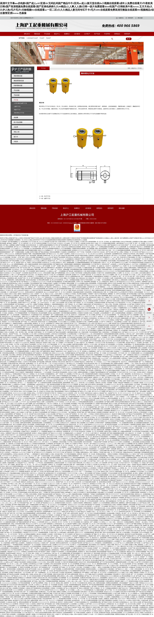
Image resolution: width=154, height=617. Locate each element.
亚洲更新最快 (56, 388)
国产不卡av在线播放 (9, 489)
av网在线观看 (70, 532)
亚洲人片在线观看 (94, 313)
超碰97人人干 (95, 247)
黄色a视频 (26, 396)
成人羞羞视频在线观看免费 (141, 422)
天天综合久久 (99, 288)
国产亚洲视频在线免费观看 (31, 476)
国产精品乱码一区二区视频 (72, 452)
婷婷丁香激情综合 (149, 260)
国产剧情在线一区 (14, 379)
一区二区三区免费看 (41, 377)
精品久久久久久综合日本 (22, 342)
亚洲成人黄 (16, 555)
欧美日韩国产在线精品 (144, 468)
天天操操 (4, 313)
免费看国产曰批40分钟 (12, 433)
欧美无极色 (69, 301)
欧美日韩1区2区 (134, 400)
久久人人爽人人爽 (17, 499)
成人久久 (142, 539)
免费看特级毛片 (17, 417)
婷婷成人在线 (104, 471)
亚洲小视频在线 (24, 607)
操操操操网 (103, 537)
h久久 (137, 337)
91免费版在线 (137, 611)
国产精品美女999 (56, 346)
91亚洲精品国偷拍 (55, 579)
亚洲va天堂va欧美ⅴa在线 (142, 363)
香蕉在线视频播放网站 (79, 457)
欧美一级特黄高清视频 (9, 569)
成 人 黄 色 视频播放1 (61, 447)
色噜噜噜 (121, 497)
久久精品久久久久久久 (36, 607)
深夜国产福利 (59, 323)
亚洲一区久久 (146, 586)
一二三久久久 (126, 558)
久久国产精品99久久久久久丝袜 (76, 497)
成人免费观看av (90, 342)
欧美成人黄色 (38, 574)
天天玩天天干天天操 (106, 309)
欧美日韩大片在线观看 (122, 395)
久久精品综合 (150, 456)
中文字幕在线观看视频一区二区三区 (24, 438)
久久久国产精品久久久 (28, 612)
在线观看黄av (89, 299)
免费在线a (30, 346)
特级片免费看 (133, 335)
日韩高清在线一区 (60, 523)
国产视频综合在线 (58, 264)
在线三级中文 (135, 320)
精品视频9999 (59, 267)
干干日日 (93, 250)
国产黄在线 (66, 475)
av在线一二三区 (83, 445)
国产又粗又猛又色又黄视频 (143, 591)
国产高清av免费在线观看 (72, 574)
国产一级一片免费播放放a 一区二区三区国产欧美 (45, 572)
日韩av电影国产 (140, 254)
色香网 (77, 499)
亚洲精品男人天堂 (140, 278)
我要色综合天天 (58, 558)
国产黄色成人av (25, 281)
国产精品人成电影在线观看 (103, 435)
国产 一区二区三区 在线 (125, 276)
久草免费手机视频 (67, 586)
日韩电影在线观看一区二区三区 (44, 424)
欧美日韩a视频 (135, 527)
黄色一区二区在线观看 (29, 271)
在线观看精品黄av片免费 (92, 440)
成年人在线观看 (142, 348)
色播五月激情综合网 (86, 309)
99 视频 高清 (22, 325)
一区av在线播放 (58, 335)
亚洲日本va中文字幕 (110, 586)
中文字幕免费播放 (66, 248)
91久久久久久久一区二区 (130, 393)
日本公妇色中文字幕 (119, 530)
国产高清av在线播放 (36, 299)
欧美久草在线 (122, 464)
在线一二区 (111, 250)
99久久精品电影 (72, 356)
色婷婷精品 (143, 492)
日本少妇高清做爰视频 (39, 288)
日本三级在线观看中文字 (50, 419)
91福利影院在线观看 (99, 302)
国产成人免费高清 (138, 443)
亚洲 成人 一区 (138, 287)
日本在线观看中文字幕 (27, 445)
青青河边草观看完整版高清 (122, 402)
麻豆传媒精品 (93, 544)
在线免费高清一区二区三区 (92, 365)
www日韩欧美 (109, 560)
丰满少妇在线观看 (53, 577)
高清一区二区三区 (137, 415)
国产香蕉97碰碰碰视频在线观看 (116, 433)
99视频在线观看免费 (44, 597)
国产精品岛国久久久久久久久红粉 (53, 278)
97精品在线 (15, 452)
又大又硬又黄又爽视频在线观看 (69, 562)
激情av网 (64, 266)
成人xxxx (55, 598)
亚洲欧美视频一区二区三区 (84, 436)
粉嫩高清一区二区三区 (51, 609)
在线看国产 (76, 586)
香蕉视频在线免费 (40, 409)
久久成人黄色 (32, 367)
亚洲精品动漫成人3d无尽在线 (137, 490)
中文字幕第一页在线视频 (141, 384)
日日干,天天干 (122, 598)
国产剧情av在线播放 (27, 417)
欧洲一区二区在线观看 (34, 267)
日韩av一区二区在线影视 (77, 490)
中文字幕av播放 (51, 591)
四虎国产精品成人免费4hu (70, 360)
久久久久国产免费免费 (92, 457)
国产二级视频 (94, 522)
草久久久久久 (75, 471)
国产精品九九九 (71, 363)
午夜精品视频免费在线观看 (85, 402)
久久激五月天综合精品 (30, 590)
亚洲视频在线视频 (75, 280)
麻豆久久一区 (132, 529)
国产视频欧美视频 (25, 555)
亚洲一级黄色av (130, 288)
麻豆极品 (9, 243)
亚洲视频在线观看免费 (135, 328)
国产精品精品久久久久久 (47, 503)
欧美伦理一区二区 (91, 274)
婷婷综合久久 (138, 494)
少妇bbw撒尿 (58, 294)
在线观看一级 (34, 597)
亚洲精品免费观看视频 (142, 365)
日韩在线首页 (52, 605)
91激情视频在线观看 (72, 332)
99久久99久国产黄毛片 (85, 611)
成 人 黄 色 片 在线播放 (37, 497)
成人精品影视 (39, 274)
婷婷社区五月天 (121, 365)
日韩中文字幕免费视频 (70, 391)
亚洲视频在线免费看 (100, 510)
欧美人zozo (48, 522)
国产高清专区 (90, 510)
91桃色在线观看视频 (105, 515)
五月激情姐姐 (38, 407)
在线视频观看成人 (50, 374)
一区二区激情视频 (23, 480)
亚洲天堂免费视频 (27, 499)
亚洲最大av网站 (133, 544)
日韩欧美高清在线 (91, 395)
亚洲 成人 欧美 (41, 367)
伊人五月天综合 (26, 459)
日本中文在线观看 (144, 532)
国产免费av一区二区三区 (62, 330)
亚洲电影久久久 (102, 348)
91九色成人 (91, 245)
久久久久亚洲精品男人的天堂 (101, 517)
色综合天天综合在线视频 (91, 520)
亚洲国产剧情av (10, 285)
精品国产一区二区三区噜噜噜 (106, 316)
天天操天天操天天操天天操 (132, 530)
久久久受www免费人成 (78, 335)
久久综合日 (60, 243)
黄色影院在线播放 (82, 287)
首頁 (129, 68)
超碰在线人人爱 (130, 346)
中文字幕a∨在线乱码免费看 (61, 428)
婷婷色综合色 (89, 393)
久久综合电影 (140, 471)
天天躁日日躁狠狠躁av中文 (81, 602)
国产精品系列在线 (123, 403)
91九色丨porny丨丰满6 (120, 489)
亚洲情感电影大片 (103, 571)
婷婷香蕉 (55, 337)
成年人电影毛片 (80, 342)
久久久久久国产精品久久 (113, 415)
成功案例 (77, 34)
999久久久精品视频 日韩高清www (98, 398)
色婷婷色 (54, 361)
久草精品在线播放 (143, 271)
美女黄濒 (115, 304)
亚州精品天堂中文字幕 (142, 567)
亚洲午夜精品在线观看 (53, 377)
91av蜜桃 (59, 419)
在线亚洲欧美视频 (20, 523)
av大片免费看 (21, 358)
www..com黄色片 (78, 609)
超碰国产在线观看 (65, 548)
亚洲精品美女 (111, 557)
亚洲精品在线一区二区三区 (50, 255)
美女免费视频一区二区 (65, 577)
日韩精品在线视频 (112, 537)
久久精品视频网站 (41, 487)
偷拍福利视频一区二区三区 (95, 241)
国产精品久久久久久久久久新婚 (115, 391)
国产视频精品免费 (26, 368)
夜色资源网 (97, 553)
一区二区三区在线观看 (111, 485)
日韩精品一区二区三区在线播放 (129, 370)
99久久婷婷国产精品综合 (78, 361)
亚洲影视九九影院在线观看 (95, 255)
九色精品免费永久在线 (120, 278)
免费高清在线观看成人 (130, 409)
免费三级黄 (89, 456)
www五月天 (19, 396)
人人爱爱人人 (36, 558)
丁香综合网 (63, 550)
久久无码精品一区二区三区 (118, 469)
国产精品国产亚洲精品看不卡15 (128, 536)
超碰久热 (101, 266)
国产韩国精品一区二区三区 (21, 414)
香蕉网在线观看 (53, 321)
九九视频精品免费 (68, 433)
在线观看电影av (93, 449)
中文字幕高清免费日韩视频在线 (24, 353)
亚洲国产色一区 (125, 593)
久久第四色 (33, 604)
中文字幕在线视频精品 (70, 454)
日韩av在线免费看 (105, 409)
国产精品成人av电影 (67, 614)
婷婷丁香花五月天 (54, 301)
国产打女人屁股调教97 (133, 314)
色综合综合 (148, 344)
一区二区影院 (146, 433)
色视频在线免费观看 (89, 269)
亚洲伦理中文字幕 (60, 355)
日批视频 (25, 564)
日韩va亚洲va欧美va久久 (136, 499)
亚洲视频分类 (9, 609)
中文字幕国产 (34, 247)
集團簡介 (67, 34)
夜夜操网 (117, 581)
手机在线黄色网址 (47, 598)
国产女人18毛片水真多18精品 (105, 351)
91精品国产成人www (144, 360)
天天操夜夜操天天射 (36, 314)
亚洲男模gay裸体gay (85, 586)
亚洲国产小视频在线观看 (136, 367)
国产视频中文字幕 (17, 271)
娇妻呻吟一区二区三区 (70, 583)
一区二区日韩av (25, 400)
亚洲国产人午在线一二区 (90, 614)
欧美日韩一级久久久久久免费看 (105, 274)
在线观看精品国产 (122, 508)
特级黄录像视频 (111, 381)
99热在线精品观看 (110, 395)
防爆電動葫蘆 (18, 85)
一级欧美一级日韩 (13, 325)
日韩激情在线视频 (80, 569)
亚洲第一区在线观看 (74, 400)
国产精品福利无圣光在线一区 (62, 571)
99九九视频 (125, 360)
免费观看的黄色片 (116, 429)
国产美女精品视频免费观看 (96, 584)
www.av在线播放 (56, 429)
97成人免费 (84, 417)
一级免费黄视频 (30, 384)
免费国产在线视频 (20, 245)
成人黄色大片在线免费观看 (40, 412)
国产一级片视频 (137, 386)
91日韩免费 (6, 471)
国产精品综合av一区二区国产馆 (33, 611)
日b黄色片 (131, 438)
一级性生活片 (120, 522)
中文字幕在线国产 (75, 525)
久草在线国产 (87, 320)
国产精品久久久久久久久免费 (10, 402)
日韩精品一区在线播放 (56, 588)
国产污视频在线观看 (130, 391)
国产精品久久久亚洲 (101, 245)
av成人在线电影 (73, 381)
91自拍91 (105, 609)
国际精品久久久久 (116, 410)
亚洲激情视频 (147, 494)
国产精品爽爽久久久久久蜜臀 (43, 311)
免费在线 (30, 287)
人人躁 (119, 264)
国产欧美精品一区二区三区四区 (77, 395)
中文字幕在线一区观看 (125, 255)
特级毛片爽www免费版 (110, 431)
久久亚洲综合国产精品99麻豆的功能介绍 (122, 287)
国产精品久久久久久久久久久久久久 (123, 426)
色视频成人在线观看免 (56, 607)
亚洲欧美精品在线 (98, 292)
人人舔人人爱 (18, 564)
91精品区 (53, 320)
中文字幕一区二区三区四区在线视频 (67, 307)
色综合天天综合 (86, 247)
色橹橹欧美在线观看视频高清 (105, 541)
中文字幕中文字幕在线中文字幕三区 (47, 393)
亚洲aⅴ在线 (22, 363)
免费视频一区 (111, 294)
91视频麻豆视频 (54, 316)
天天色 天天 (121, 600)
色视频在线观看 (55, 597)
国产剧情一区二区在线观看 (50, 584)
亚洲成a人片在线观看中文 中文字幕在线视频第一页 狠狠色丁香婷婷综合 (56, 510)
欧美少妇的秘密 (117, 283)
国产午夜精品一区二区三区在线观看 (83, 302)
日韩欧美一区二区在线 (92, 612)
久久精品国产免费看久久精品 (73, 523)
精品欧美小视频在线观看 (119, 414)
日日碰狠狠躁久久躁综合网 (63, 274)
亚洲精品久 (130, 586)
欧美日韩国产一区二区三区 (129, 245)
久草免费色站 (90, 381)
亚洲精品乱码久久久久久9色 (40, 605)
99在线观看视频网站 (7, 591)
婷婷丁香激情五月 (87, 607)
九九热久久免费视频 (26, 320)
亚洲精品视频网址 (129, 522)
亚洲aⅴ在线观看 (80, 612)
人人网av (37, 457)
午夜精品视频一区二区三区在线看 (130, 349)
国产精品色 (146, 523)
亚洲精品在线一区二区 (117, 409)
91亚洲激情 (46, 564)
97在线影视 (63, 252)
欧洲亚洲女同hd (13, 283)
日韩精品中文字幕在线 (129, 254)
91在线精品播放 (136, 255)
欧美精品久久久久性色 (92, 386)
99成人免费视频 (33, 515)
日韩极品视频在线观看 (146, 593)
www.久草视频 (114, 564)
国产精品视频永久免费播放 (95, 330)
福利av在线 (87, 539)
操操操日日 (71, 295)
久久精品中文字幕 (16, 436)
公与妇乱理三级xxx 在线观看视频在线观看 (72, 368)
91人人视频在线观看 (5, 442)
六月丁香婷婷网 (103, 463)
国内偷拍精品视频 (37, 422)
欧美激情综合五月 (35, 571)
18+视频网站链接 (122, 307)
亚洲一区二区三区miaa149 (72, 527)
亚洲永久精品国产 (50, 537)
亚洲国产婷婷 (113, 598)
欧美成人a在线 (20, 565)
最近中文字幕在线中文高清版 (74, 517)
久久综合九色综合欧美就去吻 (70, 461)
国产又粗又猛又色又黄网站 (134, 475)
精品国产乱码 (116, 323)
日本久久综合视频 (30, 257)
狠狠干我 (118, 532)
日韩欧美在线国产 (136, 485)
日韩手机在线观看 (37, 262)
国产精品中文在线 (107, 602)
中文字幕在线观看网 (16, 550)
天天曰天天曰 (121, 346)
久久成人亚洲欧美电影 (39, 356)
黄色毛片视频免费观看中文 (20, 490)
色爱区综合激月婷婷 (58, 574)
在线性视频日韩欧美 (46, 337)
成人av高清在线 (133, 360)
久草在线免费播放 (20, 328)
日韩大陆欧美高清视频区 (67, 499)
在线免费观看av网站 (95, 602)
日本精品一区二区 (115, 374)
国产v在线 (140, 454)
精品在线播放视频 (7, 468)
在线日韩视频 (46, 396)
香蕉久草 (107, 494)
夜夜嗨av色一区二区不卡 (122, 407)
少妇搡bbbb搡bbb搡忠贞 (126, 386)
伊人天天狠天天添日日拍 (75, 348)
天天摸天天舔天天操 (102, 250)
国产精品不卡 (77, 325)
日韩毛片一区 (57, 530)
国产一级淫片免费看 (138, 334)
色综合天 (112, 419)
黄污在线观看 (89, 473)
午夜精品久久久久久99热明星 (65, 393)
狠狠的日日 (10, 586)
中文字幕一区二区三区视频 (139, 375)
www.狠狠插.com (135, 593)
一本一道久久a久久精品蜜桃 (39, 464)
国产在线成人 (148, 274)
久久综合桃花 (120, 344)
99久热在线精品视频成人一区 (122, 339)
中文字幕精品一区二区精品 (138, 463)
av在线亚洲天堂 (24, 365)
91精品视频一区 (4, 292)
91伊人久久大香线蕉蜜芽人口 (24, 449)
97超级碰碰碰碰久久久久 (9, 565)
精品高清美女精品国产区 (50, 539)
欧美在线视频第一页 (140, 292)
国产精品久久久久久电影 (109, 299)
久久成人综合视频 (51, 414)
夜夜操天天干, (141, 285)
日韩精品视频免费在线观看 (111, 334)
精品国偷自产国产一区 (33, 382)
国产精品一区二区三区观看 (26, 440)
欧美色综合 (82, 431)
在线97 (66, 409)
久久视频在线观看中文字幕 (76, 487)
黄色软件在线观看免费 (25, 433)
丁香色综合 (115, 309)
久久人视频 (62, 440)
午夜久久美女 (108, 304)
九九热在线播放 (76, 476)
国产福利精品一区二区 (75, 375)
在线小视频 (31, 490)
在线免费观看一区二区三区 (14, 398)
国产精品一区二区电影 (100, 353)
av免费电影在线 (143, 607)
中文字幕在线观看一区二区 (54, 344)
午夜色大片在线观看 (138, 309)
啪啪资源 (32, 342)
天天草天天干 (87, 290)
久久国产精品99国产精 (81, 260)
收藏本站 (121, 18)
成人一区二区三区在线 (131, 468)
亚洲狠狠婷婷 (31, 311)
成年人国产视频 (112, 335)
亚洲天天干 (74, 314)
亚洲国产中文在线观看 (111, 311)
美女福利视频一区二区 (111, 529)
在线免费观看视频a (133, 539)
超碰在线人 (150, 290)
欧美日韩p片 (19, 476)
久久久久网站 (32, 616)
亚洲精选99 (127, 483)
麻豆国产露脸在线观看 (81, 255)
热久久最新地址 (85, 522)
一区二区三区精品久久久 (16, 530)
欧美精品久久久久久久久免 (53, 450)
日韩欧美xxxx (8, 374)
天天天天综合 (148, 421)
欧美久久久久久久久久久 (78, 254)
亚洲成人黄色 (60, 583)
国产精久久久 (28, 443)
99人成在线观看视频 (35, 248)
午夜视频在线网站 (45, 579)
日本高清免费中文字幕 (126, 440)
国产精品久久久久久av (36, 266)
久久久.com (70, 367)
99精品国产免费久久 (80, 259)
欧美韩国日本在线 (33, 551)
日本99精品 (134, 565)
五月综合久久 (110, 518)
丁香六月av (49, 403)
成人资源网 (71, 565)
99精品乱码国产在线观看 (101, 442)
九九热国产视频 (69, 459)
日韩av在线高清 (78, 614)
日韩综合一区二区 (68, 483)
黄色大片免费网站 (58, 410)
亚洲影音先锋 (114, 503)
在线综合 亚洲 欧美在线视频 (13, 612)
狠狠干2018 (26, 327)
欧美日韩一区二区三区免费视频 (71, 564)
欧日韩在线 (108, 290)
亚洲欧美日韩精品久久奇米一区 (82, 537)
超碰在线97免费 (114, 325)
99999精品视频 (110, 513)
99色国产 (86, 379)
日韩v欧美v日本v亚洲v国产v (85, 506)
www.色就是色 (147, 386)
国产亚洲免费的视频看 (147, 489)
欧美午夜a (82, 382)
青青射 (119, 567)
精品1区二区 (79, 320)
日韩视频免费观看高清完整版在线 (24, 370)
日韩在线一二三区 (141, 290)
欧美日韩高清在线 (33, 492)
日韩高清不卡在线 (24, 604)
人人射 (66, 557)
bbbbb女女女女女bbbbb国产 (61, 490)
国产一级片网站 (35, 548)
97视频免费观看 (29, 372)
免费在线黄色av (84, 452)
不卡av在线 (70, 241)
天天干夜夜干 (126, 295)
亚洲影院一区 (62, 539)
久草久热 (67, 276)
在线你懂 (83, 243)
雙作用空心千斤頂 (19, 113)
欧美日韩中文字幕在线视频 (136, 403)
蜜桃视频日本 (36, 454)
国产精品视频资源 (57, 281)
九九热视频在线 (69, 259)
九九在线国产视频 (19, 443)
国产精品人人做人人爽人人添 (16, 483)
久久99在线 (111, 421)
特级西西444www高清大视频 (122, 405)
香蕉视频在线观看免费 (117, 607)
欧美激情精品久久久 (105, 386)
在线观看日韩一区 (92, 287)
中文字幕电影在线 (33, 313)
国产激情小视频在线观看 (19, 504)
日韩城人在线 (107, 469)
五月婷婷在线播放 (23, 492)
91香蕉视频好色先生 (116, 332)
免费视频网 (39, 381)
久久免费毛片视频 (34, 388)
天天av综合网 (18, 403)
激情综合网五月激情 (85, 358)
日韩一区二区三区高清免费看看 (13, 327)
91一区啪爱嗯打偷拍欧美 (46, 431)
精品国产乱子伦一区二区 (75, 351)
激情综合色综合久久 (105, 414)
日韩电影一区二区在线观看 (137, 506)
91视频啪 (126, 363)
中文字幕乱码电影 (143, 457)
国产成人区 (107, 400)
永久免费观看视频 (132, 348)
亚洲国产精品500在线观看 (92, 487)
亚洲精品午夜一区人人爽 (135, 280)
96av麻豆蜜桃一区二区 (46, 548)
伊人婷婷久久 (98, 337)
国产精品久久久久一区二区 (8, 262)
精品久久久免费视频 (21, 346)
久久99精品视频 (61, 532)
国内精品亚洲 (93, 297)
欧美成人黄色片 (141, 372)
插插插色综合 (55, 550)
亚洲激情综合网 (23, 367)
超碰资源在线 (141, 409)
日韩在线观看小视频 (48, 273)
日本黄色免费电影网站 (9, 510)
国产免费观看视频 (60, 273)
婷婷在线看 (31, 377)
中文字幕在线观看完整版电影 (123, 271)
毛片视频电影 (40, 595)
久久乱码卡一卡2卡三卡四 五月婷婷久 (103, 405)
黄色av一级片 (11, 346)
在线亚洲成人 (106, 332)
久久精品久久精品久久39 (137, 518)
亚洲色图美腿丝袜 (66, 429)
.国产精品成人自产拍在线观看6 (106, 344)
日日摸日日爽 (112, 248)
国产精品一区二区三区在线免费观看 (106, 314)
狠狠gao (10, 555)
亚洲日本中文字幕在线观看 (101, 419)
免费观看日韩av (136, 269)
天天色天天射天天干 (124, 463)
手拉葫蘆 (47, 34)
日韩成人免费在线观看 (130, 267)
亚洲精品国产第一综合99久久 (119, 361)
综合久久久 (45, 276)
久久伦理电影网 (18, 318)
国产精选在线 (57, 494)
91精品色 (28, 588)
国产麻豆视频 (41, 586)
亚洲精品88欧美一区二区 (87, 288)
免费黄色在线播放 (120, 614)
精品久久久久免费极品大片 (45, 250)
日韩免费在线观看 (114, 571)
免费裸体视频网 (68, 264)
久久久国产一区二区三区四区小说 (67, 506)
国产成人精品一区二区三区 (133, 614)
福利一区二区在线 (39, 471)
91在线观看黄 (129, 421)
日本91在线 (99, 523)
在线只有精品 (8, 341)
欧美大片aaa (117, 292)
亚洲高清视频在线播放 (122, 299)
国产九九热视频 (102, 447)
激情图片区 (87, 428)
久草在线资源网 (102, 459)
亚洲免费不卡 (34, 431)
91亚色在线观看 (16, 445)
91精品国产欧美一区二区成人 (129, 377)
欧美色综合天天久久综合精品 (84, 548)
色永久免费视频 (127, 541)
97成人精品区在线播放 (89, 271)
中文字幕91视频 (142, 565)
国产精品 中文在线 (20, 348)
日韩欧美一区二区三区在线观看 (62, 403)
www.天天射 (133, 558)
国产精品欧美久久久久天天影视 (73, 267)
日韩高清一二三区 (85, 266)
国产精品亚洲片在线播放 (22, 285)
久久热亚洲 (49, 480)
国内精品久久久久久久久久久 (119, 478)
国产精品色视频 (107, 330)
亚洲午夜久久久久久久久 (82, 447)
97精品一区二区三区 (49, 583)
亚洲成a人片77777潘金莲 (69, 287)
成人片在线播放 (57, 360)
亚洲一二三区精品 (89, 414)
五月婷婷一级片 (126, 321)
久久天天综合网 (16, 482)
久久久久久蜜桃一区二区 (85, 360)
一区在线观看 (75, 469)
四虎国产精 (120, 328)
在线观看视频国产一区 (69, 612)
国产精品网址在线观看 (39, 330)
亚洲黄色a (24, 551)
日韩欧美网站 (111, 389)
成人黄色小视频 (45, 457)
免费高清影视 (103, 476)
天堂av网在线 (55, 372)
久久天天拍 (14, 492)
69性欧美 (97, 414)
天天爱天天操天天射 (124, 485)
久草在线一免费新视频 (63, 269)
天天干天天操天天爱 (5, 429)
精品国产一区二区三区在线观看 (100, 396)
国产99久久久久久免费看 (99, 391)
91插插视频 (71, 529)
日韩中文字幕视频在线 (62, 375)
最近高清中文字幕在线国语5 (100, 436)
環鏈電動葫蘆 (18, 76)
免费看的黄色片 (88, 503)
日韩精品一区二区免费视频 (120, 330)
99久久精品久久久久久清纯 (128, 285)
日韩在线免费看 (66, 471)
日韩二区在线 (76, 327)
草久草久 (12, 348)
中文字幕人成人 (121, 501)
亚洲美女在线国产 (69, 602)
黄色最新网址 (64, 372)
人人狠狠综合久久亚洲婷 (19, 384)
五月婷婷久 (138, 281)
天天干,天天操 (125, 379)
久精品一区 (98, 243)
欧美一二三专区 (114, 396)
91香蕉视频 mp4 (116, 285)
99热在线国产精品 (107, 269)
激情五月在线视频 (136, 405)
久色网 (12, 400)
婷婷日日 (110, 283)
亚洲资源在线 (11, 255)
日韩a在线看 (132, 504)
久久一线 (124, 429)
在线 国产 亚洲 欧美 (97, 609)
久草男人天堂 (80, 281)
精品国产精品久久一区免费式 (134, 342)
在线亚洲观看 (143, 609)
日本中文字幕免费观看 (28, 419)
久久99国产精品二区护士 (94, 461)
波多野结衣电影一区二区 (7, 537)
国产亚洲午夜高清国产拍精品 (18, 349)
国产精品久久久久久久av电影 (144, 504)
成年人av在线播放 (56, 518)
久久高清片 (76, 407)
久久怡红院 (135, 609)
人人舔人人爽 (63, 478)
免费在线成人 (7, 544)
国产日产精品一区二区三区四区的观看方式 (99, 417)
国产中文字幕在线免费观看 (107, 562)
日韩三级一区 (55, 553)
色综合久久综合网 (92, 327)
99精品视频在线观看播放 (145, 410)
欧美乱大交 (104, 421)
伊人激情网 (3, 463)
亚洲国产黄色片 (24, 295)
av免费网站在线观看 (92, 321)
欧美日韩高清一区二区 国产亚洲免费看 (117, 510)
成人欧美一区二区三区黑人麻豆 (61, 469)
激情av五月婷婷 (59, 611)
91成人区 (39, 569)
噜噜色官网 (125, 567)
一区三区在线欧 (26, 572)
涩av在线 (29, 605)
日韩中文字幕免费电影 (101, 260)
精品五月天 (134, 271)
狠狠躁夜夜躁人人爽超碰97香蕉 (87, 536)
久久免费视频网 (136, 555)
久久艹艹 (11, 558)
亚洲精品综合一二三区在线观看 (33, 309)
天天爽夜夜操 (52, 461)
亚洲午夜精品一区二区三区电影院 (43, 332)
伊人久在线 (132, 274)
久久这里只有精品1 (37, 541)
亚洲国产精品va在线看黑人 (81, 438)
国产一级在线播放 (103, 335)
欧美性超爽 (24, 241)
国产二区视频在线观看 (57, 314)
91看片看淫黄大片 (148, 473)
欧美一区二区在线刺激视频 (102, 363)
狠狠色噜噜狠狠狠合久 (58, 304)
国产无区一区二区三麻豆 (88, 525)
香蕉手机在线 (44, 327)
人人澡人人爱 (88, 490)
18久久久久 (52, 600)
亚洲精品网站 (67, 496)
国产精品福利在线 (78, 377)
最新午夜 (109, 301)
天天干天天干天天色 (64, 544)
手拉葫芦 (41, 38)
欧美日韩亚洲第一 (88, 442)
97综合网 (49, 281)
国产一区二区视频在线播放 (30, 591)
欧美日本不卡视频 (136, 483)
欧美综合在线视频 (42, 243)
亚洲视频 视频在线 (70, 353)
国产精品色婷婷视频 (28, 355)
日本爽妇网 (102, 457)
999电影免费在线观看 (66, 377)
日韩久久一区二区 (106, 262)
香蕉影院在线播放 (147, 405)
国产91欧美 (52, 375)
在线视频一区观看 (112, 382)
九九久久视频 (13, 480)
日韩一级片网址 (19, 332)
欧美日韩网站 (33, 494)
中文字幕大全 (33, 365)
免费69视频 (49, 285)
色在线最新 (67, 299)
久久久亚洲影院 (90, 382)
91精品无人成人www (127, 417)
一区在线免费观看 (106, 280)
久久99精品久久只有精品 (69, 294)
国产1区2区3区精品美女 (58, 501)
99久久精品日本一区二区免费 (133, 433)
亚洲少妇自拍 (46, 320)
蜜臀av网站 (112, 525)
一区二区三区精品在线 (85, 409)
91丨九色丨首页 (115, 257)
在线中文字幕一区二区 (53, 499)
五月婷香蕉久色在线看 (73, 266)
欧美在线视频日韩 (123, 438)
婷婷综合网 (75, 579)
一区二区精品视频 (24, 334)
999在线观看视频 (89, 419)
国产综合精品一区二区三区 (109, 499)
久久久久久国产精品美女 (133, 577)
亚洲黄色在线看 (93, 459)
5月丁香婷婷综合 (113, 609)
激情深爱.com (23, 469)
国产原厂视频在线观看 (33, 349)
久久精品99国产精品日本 (84, 356)
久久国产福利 (88, 604)
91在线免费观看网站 (83, 544)
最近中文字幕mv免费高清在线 (131, 283)
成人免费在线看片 (34, 327)
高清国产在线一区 (82, 515)
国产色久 (8, 499)
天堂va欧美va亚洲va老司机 (145, 299)
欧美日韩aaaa (69, 257)
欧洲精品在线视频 (32, 562)
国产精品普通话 (27, 468)
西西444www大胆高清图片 (15, 335)
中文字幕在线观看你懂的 (78, 299)
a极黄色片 (96, 377)
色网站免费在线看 (20, 280)
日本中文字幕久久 (63, 485)
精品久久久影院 (113, 403)
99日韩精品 (36, 259)
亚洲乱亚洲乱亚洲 (13, 363)
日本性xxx (13, 471)
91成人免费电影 (142, 595)
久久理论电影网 (23, 377)
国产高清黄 (137, 543)
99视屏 (141, 612)
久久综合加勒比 (139, 517)
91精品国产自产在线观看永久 (102, 257)
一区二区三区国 (26, 553)
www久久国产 (105, 358)
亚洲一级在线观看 (31, 255)
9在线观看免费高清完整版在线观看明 (55, 367)
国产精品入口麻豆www (137, 402)
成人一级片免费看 (21, 508)
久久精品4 (11, 381)
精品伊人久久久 (141, 393)
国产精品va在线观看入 (10, 614)
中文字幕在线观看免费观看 (101, 475)
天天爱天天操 (30, 478)
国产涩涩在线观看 (38, 360)
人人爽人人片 (13, 274)
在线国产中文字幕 (75, 389)
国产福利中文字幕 (82, 245)
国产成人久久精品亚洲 (69, 588)
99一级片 (102, 377)
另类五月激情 (58, 595)
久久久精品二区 (15, 485)
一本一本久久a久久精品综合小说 (114, 483)
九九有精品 (38, 396)
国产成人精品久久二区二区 (60, 381)
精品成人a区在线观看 (28, 424)
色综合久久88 (108, 591)
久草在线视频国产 (124, 583)
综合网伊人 (67, 254)
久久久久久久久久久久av (97, 595)
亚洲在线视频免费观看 (93, 562)
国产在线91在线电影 (74, 309)
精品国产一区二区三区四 (86, 513)
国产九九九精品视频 (37, 415)
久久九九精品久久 (16, 248)
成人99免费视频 (4, 391)
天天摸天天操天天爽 (5, 377)
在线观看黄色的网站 (110, 273)
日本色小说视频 (69, 355)
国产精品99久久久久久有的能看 (116, 579)
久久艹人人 (148, 285)
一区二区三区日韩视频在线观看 (62, 250)
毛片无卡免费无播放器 (135, 419)
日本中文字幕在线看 (126, 241)
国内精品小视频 (116, 417)
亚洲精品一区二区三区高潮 (37, 374)
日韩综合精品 (107, 379)
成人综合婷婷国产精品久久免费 (36, 402)
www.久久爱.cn (74, 480)
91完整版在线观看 (134, 492)
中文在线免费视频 (53, 309)
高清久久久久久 (79, 532)
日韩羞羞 (9, 577)
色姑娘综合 (10, 557)
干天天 (5, 464)
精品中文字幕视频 (66, 593)
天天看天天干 (113, 605)
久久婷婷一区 (126, 337)
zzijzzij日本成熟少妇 (123, 499)
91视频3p (28, 341)
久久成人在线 (85, 388)
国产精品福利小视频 (87, 475)
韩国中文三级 (121, 466)
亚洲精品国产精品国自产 (116, 480)
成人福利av (145, 522)
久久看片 (58, 247)
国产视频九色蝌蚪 (109, 402)
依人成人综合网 (13, 276)
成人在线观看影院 (80, 565)
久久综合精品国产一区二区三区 (140, 259)
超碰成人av (42, 285)
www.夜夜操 (120, 468)
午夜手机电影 (79, 273)
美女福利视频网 (43, 313)
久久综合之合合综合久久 (59, 363)
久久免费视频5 (54, 442)
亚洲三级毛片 (34, 567)
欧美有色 (128, 375)
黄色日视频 (46, 607)
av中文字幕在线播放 (10, 520)
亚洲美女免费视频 (141, 551)
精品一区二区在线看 (100, 381)
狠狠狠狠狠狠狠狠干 (5, 252)
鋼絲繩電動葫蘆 (19, 80)
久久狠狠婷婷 (49, 443)
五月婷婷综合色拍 (98, 496)
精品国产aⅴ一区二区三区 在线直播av (82, 405)
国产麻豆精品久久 (126, 264)
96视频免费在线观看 (121, 562)
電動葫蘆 (37, 34)
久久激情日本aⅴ (59, 541)
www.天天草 (40, 590)
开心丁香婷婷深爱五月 (55, 370)
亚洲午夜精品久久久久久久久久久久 (94, 424)
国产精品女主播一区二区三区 (20, 442)
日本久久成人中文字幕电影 (77, 370)
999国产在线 (23, 429)
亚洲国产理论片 (25, 431)
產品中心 (57, 34)
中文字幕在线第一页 (70, 342)
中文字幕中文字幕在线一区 (12, 368)
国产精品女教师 (80, 550)
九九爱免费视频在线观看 (123, 388)
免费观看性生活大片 (9, 328)
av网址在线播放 (59, 341)
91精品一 (129, 464)
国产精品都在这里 (102, 389)
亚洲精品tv (28, 301)
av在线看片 (21, 307)
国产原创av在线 (18, 591)
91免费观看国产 (143, 264)
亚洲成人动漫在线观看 (71, 541)
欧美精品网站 (145, 431)
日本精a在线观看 (144, 283)
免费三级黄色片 (4, 595)
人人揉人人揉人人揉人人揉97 (74, 581)
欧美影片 (34, 433)
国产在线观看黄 (123, 487)
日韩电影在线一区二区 (112, 604)
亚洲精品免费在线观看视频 (145, 501)
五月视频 (132, 597)
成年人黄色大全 (105, 607)
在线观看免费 (148, 510)
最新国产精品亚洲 (50, 409)
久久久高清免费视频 (104, 503)
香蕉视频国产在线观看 (22, 520)
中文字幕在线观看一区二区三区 (94, 307)
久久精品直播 (143, 356)
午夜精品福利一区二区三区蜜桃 (87, 314)
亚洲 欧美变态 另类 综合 (89, 429)
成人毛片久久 (105, 466)
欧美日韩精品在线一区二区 (51, 489)
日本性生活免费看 (16, 517)
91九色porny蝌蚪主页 (41, 260)
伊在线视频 (70, 316)
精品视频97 (9, 450)
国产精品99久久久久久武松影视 (122, 560)
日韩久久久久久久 (10, 254)
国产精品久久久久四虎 (62, 414)
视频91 (65, 278)
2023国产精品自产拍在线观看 (28, 344)
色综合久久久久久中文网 (16, 475)
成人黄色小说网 (83, 384)
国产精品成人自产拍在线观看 (100, 368)
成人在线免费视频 (115, 440)
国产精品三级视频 (5, 581)
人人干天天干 (23, 402)
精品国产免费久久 (55, 368)
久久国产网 (137, 562)
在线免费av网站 (49, 595)
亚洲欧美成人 (43, 591)
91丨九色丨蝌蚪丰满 (120, 546)
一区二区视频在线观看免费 (87, 400)
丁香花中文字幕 (48, 360)
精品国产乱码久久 (21, 560)
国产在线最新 (144, 321)
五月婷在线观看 (96, 360)
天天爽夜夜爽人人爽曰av (141, 550)
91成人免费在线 (78, 379)
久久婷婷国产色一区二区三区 (129, 410)
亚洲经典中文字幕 (14, 267)
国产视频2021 (26, 550)
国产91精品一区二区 (132, 501)
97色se (144, 469)
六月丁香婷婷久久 (109, 546)
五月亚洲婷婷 (145, 562)
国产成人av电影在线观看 (126, 384)
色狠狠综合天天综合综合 (33, 543)
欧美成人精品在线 (19, 454)
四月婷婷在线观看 (78, 367)
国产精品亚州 (38, 511)
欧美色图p (132, 482)
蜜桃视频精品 (138, 445)
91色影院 (43, 543)
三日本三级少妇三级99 (15, 391)
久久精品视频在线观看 (32, 358)
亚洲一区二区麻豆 (31, 518)
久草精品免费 (121, 436)
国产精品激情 (41, 475)
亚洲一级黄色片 (50, 330)
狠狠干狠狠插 (8, 600)
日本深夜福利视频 (148, 579)
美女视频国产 (148, 334)
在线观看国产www (117, 266)
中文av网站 (100, 349)
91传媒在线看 (144, 600)
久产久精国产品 (113, 276)
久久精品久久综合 (122, 348)
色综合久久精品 (72, 372)
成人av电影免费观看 (7, 414)
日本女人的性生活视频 (101, 525)
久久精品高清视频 (101, 518)
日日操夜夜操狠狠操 (141, 480)
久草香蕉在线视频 (102, 283)
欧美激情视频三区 (90, 403)
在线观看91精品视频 (103, 327)
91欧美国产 (75, 536)
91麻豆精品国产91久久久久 (16, 292)
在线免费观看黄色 (49, 463)
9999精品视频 (106, 567)
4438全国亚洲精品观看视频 (23, 506)
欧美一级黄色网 (141, 450)
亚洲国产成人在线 (122, 586)
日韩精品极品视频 (19, 250)
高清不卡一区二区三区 (144, 307)
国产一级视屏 (29, 536)
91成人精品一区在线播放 (83, 567)
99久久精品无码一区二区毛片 (94, 278)
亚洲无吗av (12, 508)
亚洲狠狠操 (86, 494)
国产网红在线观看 (113, 476)
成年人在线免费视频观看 (41, 417)
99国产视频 (9, 417)
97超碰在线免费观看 (135, 461)
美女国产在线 (33, 414)
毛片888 (17, 593)
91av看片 (60, 426)
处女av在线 (146, 417)
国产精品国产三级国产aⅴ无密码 (25, 409)
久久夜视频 (57, 515)
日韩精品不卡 (68, 405)
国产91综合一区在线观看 (17, 301)
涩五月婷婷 (116, 602)
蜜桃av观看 (38, 269)
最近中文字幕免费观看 (24, 395)
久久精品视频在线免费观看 (123, 250)
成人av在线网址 (120, 445)
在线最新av (11, 313)
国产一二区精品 (21, 407)
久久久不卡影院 (17, 494)
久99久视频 (77, 478)
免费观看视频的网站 (119, 288)
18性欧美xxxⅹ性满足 (101, 382)
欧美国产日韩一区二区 (24, 278)
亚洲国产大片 (76, 274)
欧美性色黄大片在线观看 (10, 337)
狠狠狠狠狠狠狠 (86, 264)
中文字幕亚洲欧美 (125, 571)
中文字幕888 (148, 396)
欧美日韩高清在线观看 (48, 560)
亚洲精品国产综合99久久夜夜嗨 (124, 525)
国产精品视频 (41, 361)
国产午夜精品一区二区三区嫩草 (74, 304)
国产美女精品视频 (8, 438)
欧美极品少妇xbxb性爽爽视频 (109, 438)
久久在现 (5, 344)
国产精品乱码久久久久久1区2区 (125, 281)
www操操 (49, 421)
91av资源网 (109, 530)
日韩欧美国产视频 (73, 409)
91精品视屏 (80, 285)
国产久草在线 (76, 288)
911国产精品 (28, 412)
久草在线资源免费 (28, 335)
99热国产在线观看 (54, 348)
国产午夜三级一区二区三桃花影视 (71, 595)
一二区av (132, 363)
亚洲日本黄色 (62, 241)
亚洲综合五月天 (64, 422)
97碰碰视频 (70, 478)
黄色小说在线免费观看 (109, 532)
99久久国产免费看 (28, 403)
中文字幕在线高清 (120, 302)
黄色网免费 (42, 480)
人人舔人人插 (140, 274)
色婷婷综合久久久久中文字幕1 (112, 349)
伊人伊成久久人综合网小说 (92, 464)
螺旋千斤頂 (17, 109)
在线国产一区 (144, 557)
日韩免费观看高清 (126, 520)
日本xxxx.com (96, 490)
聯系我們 (130, 18)
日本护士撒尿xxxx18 (49, 541)
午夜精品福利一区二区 (100, 370)
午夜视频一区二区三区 (143, 459)
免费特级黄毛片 (50, 267)
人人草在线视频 (92, 593)
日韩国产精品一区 (91, 361)
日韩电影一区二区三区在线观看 (95, 431)
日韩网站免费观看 (14, 320)
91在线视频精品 (47, 422)
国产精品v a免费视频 (9, 245)
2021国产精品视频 (62, 605)
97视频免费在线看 (142, 267)
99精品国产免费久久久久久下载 (23, 415)
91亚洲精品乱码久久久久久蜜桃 (116, 572)
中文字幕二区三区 (42, 344)
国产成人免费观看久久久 (34, 508)
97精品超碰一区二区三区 (89, 523)
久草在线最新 (23, 311)
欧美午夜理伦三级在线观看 (95, 384)
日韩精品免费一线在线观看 (131, 607)
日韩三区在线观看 (5, 306)
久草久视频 (130, 562)
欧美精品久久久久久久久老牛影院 (81, 250)
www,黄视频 (68, 449)
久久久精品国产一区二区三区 (81, 433)
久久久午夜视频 (124, 597)
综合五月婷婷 (7, 288)
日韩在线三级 (42, 473)
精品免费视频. (76, 577)
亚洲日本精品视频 (145, 395)
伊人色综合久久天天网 (104, 318)
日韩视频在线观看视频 (52, 581)
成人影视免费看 (141, 245)
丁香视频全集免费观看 (135, 588)
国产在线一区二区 (14, 607)
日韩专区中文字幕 (147, 588)
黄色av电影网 (4, 457)
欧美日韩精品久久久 (66, 457)
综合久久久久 (57, 511)
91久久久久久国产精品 (70, 436)
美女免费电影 (118, 321)
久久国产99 (102, 321)
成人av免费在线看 (29, 525)
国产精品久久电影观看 (83, 588)
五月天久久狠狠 (32, 429)
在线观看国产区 (50, 323)
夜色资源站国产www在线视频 (68, 604)
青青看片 (4, 321)
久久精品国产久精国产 (104, 449)
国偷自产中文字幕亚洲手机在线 (137, 358)
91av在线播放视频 (39, 438)
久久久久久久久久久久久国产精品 (30, 529)
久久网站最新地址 (118, 269)
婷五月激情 (94, 335)
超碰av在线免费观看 (90, 283)
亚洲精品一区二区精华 (108, 337)
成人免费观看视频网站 (17, 264)
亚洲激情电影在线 (58, 405)
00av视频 (38, 518)
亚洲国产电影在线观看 (102, 403)
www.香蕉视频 (25, 248)
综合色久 (102, 252)
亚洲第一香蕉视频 (125, 435)
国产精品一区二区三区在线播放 (12, 339)
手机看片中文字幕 (45, 476)
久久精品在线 (16, 429)
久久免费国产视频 (44, 506)
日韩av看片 (126, 506)
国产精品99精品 (110, 302)
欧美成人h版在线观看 (54, 313)
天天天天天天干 (115, 494)
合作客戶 (87, 34)
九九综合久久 (84, 398)
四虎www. (150, 375)
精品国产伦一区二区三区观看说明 (116, 551)
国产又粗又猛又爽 (95, 480)
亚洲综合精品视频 (31, 280)
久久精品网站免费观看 (71, 551)
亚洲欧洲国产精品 (71, 501)
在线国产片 (149, 478)
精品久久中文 (23, 297)
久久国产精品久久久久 (58, 259)
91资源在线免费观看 (9, 304)
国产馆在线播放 (19, 304)
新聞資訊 (117, 34)
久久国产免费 (116, 593)
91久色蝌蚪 (107, 597)
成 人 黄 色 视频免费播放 (27, 269)
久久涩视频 (80, 604)
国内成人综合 (83, 469)
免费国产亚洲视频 (38, 304)
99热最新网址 (147, 367)
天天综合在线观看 (113, 473)
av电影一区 (53, 269)
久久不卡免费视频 (132, 307)
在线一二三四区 (129, 569)
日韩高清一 (138, 522)
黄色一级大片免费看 (20, 586)
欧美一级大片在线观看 (15, 424)
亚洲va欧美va (84, 591)
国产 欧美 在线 (46, 518)
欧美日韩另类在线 (89, 363)
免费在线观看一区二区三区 (104, 426)
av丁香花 (149, 492)
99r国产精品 (140, 294)
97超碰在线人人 (134, 396)
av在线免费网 (39, 539)
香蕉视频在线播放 (78, 508)
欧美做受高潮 (76, 600)
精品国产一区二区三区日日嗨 (128, 604)
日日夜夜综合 (35, 506)
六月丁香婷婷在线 (47, 297)
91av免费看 (18, 400)
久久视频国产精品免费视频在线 (97, 372)
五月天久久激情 (137, 417)
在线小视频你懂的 (31, 586)
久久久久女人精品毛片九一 (76, 520)
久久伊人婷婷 (33, 334)
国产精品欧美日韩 (23, 274)
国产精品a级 (69, 271)
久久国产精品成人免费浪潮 (56, 276)
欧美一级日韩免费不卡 (19, 341)
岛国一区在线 (45, 557)
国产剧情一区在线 (12, 358)
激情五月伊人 (121, 449)
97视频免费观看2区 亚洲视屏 (101, 276)
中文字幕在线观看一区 (30, 475)
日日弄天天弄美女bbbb (9, 259)
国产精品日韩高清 (20, 255)
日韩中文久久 (33, 473)
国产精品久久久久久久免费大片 (64, 537)
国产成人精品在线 (13, 440)
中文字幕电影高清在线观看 (136, 262)
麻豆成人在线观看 (42, 534)
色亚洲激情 (79, 337)
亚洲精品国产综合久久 (79, 450)
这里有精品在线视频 (116, 612)
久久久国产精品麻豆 (123, 424)
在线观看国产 (47, 569)
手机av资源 (81, 403)
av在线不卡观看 (100, 328)
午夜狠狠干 (91, 294)
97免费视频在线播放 (131, 457)
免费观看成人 (93, 351)
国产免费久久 (133, 318)
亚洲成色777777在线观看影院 (122, 351)
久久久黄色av (102, 522)
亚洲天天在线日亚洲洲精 (136, 379)
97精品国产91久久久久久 (14, 551)
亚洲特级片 (124, 358)
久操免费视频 (81, 365)
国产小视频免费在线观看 (73, 417)
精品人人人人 (75, 382)
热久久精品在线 (80, 278)
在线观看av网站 (24, 574)
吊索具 (16, 141)
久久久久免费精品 (69, 546)
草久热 (47, 379)
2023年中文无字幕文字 (25, 389)
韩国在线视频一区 (72, 283)
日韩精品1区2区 (60, 527)
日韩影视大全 (89, 257)
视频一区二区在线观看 (96, 410)
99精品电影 (51, 417)
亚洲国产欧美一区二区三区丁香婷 (65, 482)
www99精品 (44, 483)
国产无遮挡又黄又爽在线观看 (66, 255)
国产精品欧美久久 (111, 342)
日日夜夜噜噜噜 (145, 436)
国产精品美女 (85, 318)
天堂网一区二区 (127, 266)
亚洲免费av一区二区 (122, 447)
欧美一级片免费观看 (71, 297)
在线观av (100, 598)
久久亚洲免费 (53, 426)
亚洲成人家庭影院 (43, 433)
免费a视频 (39, 255)
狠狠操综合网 (100, 429)
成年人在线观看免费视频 (119, 313)
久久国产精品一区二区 (55, 389)
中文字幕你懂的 (115, 379)
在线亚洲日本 (60, 320)
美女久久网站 (34, 550)
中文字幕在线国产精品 (23, 503)
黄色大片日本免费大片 (80, 492)
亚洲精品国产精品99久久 (136, 247)
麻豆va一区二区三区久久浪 (109, 534)
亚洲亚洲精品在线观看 (105, 482)
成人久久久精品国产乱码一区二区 (53, 292)
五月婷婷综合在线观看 (43, 334)
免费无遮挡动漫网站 (78, 344)
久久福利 (71, 438)
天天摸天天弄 (9, 290)
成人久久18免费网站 (58, 306)
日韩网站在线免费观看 (112, 583)
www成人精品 (111, 527)
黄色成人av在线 (15, 447)
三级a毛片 (20, 525)
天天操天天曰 (96, 252)
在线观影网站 (138, 341)
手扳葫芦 (48, 38)
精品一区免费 (44, 461)
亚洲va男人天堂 (4, 475)
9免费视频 (133, 471)
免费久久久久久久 (108, 523)
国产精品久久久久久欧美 (55, 433)
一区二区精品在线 (122, 314)
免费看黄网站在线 (75, 276)
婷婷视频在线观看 (70, 320)
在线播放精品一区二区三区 (138, 250)
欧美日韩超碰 (41, 414)
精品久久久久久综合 (132, 389)
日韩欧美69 (101, 614)
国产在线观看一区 (48, 266)
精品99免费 (5, 530)
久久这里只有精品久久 (56, 262)
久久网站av (19, 375)
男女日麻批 (94, 555)
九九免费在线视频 (111, 375)
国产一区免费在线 (39, 287)
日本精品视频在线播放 (125, 476)
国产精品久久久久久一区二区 (88, 564)
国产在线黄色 (85, 595)
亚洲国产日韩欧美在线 (26, 447)
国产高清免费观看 (64, 245)
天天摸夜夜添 (80, 363)
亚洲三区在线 (113, 466)
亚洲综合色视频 (142, 318)
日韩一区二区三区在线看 (122, 274)
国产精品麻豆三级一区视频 (61, 443)
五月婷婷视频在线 (88, 590)
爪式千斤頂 (47, 196)
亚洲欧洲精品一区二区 (32, 363)
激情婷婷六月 (136, 321)
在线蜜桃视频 (21, 614)
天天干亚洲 (121, 353)
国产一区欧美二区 (61, 374)
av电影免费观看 (149, 539)
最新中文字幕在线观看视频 (13, 405)
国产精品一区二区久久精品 (83, 555)
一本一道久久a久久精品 (17, 598)
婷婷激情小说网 (37, 447)
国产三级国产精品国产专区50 (44, 386)
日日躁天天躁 (96, 309)
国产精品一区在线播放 (96, 388)
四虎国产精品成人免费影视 (58, 398)
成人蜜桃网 (99, 379)
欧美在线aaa (3, 278)
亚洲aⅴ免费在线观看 (111, 306)
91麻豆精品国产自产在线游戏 (92, 504)
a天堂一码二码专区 (79, 393)
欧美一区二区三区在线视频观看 (62, 328)
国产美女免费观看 (38, 583)
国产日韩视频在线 (147, 341)
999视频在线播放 (71, 440)
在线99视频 (100, 492)
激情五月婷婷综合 (41, 271)
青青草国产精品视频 (83, 339)
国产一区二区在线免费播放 (64, 508)
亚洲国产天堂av (91, 511)
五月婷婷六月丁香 (25, 548)
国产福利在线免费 (145, 388)
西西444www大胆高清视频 (141, 355)
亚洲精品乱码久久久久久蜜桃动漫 (109, 576)
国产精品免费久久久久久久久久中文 (40, 602)
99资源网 (62, 301)
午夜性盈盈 (3, 584)
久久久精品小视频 (44, 316)
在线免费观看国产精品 (128, 456)
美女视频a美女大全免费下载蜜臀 (30, 461)
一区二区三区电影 (14, 422)
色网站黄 (79, 454)
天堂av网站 (12, 355)
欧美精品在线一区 (125, 565)
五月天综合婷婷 (136, 431)
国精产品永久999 (123, 588)
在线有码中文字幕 (47, 544)
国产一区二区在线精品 (137, 574)
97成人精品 (70, 398)
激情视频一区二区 (96, 281)
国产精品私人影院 (18, 468)
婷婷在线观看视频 (102, 551)
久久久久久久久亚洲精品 (108, 320)
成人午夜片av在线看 (136, 602)
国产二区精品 (54, 536)
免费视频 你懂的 (6, 384)
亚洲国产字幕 (54, 506)
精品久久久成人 (49, 294)
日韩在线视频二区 (19, 381)
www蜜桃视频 (146, 287)
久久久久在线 (96, 471)
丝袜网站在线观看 (45, 349)
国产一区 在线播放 (103, 506)
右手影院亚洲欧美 (62, 473)
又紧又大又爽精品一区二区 (139, 541)
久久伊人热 (67, 314)
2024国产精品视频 (13, 386)
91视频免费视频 (115, 597)
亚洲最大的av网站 (79, 435)
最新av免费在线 (71, 550)
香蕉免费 (113, 449)
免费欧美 (106, 598)
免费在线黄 (48, 361)
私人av (9, 264)
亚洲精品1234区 (37, 468)
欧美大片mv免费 (147, 445)
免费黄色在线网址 (18, 323)
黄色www (82, 574)
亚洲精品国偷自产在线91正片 (21, 374)
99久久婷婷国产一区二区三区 (131, 557)
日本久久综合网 (111, 348)
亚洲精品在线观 (47, 283)
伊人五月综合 (144, 577)
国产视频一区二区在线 (47, 571)
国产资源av (35, 581)
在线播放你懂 (20, 569)
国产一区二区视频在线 (145, 361)
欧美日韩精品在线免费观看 (129, 515)
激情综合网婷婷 (88, 377)
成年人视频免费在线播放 (134, 489)
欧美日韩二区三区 (57, 522)
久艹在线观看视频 (65, 597)
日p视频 (27, 252)
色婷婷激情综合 (78, 271)
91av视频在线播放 (99, 590)
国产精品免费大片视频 (18, 288)
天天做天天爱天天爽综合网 (74, 463)
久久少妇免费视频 (21, 605)
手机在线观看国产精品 (123, 260)
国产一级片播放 (90, 489)
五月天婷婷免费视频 (35, 546)
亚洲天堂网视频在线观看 (119, 290)
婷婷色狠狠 (47, 290)
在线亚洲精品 (18, 426)
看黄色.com (113, 281)
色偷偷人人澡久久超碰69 (17, 412)
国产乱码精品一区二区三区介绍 (91, 421)
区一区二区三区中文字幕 (46, 530)
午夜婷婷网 (88, 252)
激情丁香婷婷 (127, 381)
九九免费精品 (122, 577)
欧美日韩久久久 (143, 370)
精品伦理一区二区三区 (29, 243)
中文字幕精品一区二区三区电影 (100, 558)
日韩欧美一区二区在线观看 (55, 464)
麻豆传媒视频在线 (111, 501)
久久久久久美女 (41, 562)
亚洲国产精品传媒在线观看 (35, 466)
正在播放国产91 (24, 379)
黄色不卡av (58, 471)
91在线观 (82, 274)
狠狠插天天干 (66, 389)
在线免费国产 (46, 314)
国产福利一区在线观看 (98, 586)
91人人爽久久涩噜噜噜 (28, 457)
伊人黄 (133, 576)
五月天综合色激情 (112, 353)
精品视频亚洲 (39, 292)
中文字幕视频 (25, 428)
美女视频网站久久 (46, 346)
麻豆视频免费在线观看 (122, 248)
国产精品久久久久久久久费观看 (69, 384)
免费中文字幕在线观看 (129, 450)
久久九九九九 (100, 400)
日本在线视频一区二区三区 (121, 492)
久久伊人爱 (68, 402)
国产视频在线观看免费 (22, 522)
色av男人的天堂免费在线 (56, 280)
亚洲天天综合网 (125, 574)
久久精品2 (93, 567)
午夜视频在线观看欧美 (111, 588)
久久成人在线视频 (111, 508)
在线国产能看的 (49, 355)
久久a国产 (23, 260)
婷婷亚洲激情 (14, 389)
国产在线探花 (37, 353)
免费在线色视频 (100, 583)
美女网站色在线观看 (33, 517)
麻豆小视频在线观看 (123, 318)
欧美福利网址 (88, 292)
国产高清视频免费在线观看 (64, 288)
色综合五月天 (74, 597)
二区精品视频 (119, 611)
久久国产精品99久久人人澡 (84, 334)
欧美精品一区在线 (63, 584)
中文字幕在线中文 (84, 579)
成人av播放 (118, 443)
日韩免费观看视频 (35, 410)
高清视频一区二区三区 (125, 309)
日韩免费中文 (133, 248)
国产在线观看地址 (119, 523)
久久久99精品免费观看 (58, 297)
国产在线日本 (86, 560)
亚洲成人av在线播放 (40, 318)
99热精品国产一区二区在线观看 (32, 544)
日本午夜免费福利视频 (141, 301)
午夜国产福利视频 (8, 415)
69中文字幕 (129, 546)
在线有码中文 (77, 483)
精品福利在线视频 (55, 384)
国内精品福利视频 (140, 344)
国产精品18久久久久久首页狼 (76, 466)
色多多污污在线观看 (97, 574)
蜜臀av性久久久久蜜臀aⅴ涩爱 (30, 316)
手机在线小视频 (75, 306)
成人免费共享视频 (115, 241)
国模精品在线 (38, 478)
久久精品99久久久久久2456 (38, 281)
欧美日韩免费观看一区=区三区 (116, 398)
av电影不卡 (58, 614)
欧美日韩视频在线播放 (31, 250)
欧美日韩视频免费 (63, 400)
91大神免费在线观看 (136, 295)
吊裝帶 (16, 127)
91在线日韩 (78, 482)
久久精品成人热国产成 (12, 602)
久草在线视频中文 (109, 595)
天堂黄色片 (109, 267)
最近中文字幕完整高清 (101, 294)
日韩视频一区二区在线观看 (123, 527)
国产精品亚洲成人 (17, 316)
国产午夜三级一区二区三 (34, 297)
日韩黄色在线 (122, 304)
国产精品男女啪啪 (49, 471)
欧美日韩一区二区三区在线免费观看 (33, 501)
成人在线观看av (23, 306)
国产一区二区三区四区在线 (134, 469)
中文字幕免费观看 (146, 511)
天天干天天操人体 (33, 241)
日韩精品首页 (105, 281)
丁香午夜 (20, 534)
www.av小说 (47, 257)
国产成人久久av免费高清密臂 (22, 247)
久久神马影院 (52, 339)
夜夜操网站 (87, 281)
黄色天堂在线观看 (91, 551)
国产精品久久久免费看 (116, 450)
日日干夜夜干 (7, 482)
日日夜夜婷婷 (108, 254)
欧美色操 (93, 412)
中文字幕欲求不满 (88, 517)
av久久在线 (81, 504)
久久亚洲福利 (129, 449)
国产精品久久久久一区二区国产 (55, 254)
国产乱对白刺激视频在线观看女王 (51, 248)
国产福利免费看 (102, 555)
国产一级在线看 (50, 543)
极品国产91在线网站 (141, 590)
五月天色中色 (37, 337)
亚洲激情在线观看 (77, 429)
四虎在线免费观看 (55, 252)
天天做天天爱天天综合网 (22, 571)
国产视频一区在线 (10, 459)
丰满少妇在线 (61, 361)
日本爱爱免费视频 (79, 576)
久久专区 (9, 518)
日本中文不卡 (37, 557)
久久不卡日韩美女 (60, 402)
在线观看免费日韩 (48, 511)
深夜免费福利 (105, 480)
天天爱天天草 (84, 241)
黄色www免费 (14, 306)
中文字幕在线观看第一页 (129, 297)
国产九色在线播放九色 (39, 403)
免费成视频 (15, 377)
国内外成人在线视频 (147, 461)
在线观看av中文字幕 (72, 374)
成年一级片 (105, 461)
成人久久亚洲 (121, 537)
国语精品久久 (40, 609)
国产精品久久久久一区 (145, 513)
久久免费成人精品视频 (81, 546)
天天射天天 (149, 276)
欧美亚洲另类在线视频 (59, 386)
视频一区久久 (54, 396)
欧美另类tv (68, 306)
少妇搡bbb (55, 544)
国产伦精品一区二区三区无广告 (78, 330)
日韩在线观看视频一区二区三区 (58, 295)
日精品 (13, 523)
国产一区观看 (57, 266)
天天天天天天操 (51, 243)
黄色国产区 (85, 584)
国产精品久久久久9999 (46, 405)
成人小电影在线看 (83, 332)
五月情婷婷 (62, 396)
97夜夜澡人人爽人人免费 (70, 558)
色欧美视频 (34, 368)
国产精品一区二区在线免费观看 (55, 459)
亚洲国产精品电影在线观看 (145, 389)
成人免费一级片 (101, 557)
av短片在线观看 (60, 302)
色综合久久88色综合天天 (136, 407)
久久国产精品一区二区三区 (60, 529)
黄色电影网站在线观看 (65, 598)
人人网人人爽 (114, 259)
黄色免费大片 (117, 574)
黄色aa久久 (118, 544)
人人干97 (56, 440)
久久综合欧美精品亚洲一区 (30, 398)
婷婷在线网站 (28, 288)
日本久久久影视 (70, 273)
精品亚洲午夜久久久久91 (36, 273)
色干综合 (134, 564)
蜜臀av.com (31, 450)
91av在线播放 (81, 283)
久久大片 (45, 447)
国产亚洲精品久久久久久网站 (120, 262)
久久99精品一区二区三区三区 (72, 243)
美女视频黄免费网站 (136, 571)
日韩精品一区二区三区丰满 (131, 252)
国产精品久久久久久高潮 (115, 442)
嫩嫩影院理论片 (147, 415)
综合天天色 (65, 247)
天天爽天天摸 (53, 532)
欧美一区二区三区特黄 (47, 558)
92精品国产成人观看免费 (97, 311)
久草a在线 (131, 428)
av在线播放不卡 (118, 541)
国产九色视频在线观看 (99, 267)
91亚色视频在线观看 (134, 496)
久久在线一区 (18, 487)
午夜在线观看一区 (119, 368)
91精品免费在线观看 (117, 400)
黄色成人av (41, 537)
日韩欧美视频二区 (146, 614)
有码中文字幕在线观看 (86, 280)
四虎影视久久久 (122, 306)
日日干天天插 (91, 469)
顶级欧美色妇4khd (128, 452)
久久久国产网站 (139, 288)
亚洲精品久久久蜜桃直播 (25, 577)
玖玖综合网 (80, 290)
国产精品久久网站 (125, 325)
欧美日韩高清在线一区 (32, 245)
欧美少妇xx (4, 255)
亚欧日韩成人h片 (88, 553)
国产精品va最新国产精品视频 (93, 499)
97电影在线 (74, 515)
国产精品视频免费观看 (61, 356)
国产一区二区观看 (140, 243)
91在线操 (61, 572)
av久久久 (32, 396)
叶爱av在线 (43, 459)
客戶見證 (97, 34)
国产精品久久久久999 (22, 388)
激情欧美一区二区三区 (39, 323)
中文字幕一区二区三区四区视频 (89, 598)
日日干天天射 (12, 309)
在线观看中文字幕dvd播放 (139, 241)
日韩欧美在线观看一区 (60, 463)
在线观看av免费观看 (122, 504)
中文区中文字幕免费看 (71, 339)
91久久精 (64, 466)
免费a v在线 (44, 341)
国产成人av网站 (118, 252)
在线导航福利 (68, 572)
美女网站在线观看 (21, 539)
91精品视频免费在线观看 (39, 254)
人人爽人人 (81, 473)
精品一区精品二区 (37, 553)
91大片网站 (119, 381)
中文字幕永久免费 (6, 501)
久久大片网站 (56, 422)
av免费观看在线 (77, 572)
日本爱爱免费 (96, 530)
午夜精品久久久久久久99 (115, 456)
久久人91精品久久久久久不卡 (82, 311)
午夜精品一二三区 (125, 396)
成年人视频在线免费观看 (31, 264)
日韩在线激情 (68, 600)
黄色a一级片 (99, 469)
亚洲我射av (130, 429)
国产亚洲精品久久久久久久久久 (140, 327)
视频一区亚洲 (67, 335)
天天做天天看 (89, 355)
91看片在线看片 (131, 365)
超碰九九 (95, 393)
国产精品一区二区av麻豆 (9, 375)
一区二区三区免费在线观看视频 (89, 600)
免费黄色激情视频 (83, 372)
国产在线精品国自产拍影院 (65, 609)
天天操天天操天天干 (69, 349)
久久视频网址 (133, 299)
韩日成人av (135, 513)
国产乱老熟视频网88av (7, 454)
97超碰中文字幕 (138, 525)
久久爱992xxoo (17, 419)
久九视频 (87, 335)
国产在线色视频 (115, 356)
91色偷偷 (22, 595)
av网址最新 (51, 447)
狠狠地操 (14, 577)
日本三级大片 (113, 475)
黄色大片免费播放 (22, 330)
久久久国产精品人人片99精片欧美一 (113, 355)
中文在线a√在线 (93, 295)
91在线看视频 (126, 442)
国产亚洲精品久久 (7, 323)
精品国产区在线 (13, 334)
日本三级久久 (46, 442)
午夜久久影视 (38, 440)
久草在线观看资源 (13, 356)
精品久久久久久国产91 (91, 316)
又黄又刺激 (123, 553)
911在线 (69, 327)
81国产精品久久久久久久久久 (120, 482)
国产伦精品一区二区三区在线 (67, 567)
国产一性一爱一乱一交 (75, 485)
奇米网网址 (51, 496)
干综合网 (7, 389)
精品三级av (42, 581)
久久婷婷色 (71, 447)
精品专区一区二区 (115, 412)
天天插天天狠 (110, 489)
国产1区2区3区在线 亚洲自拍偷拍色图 (17, 584)
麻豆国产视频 (63, 316)
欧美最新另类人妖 (13, 311)
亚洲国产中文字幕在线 (49, 527)
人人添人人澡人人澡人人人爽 (8, 503)
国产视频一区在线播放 (139, 605)
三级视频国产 (113, 436)
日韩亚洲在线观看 (58, 299)
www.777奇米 (107, 361)
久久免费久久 (45, 269)
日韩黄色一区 (95, 266)
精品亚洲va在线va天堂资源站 (26, 527)
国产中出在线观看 (14, 541)
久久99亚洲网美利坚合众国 (60, 424)
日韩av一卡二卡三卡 (112, 511)
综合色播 (57, 562)
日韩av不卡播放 (110, 457)
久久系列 (147, 429)
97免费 (135, 426)
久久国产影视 (16, 450)
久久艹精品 (57, 487)
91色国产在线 (130, 550)
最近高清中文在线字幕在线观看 (133, 534)
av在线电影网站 (49, 402)
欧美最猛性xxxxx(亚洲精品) (89, 468)
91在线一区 (59, 483)
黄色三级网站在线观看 (98, 290)
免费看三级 (146, 525)
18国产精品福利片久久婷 (114, 245)
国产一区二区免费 (35, 503)
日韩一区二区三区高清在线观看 (32, 576)
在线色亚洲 (122, 511)
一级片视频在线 (72, 412)
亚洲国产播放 (119, 320)
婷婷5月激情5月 (102, 527)
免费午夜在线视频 (131, 503)
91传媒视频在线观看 (114, 553)
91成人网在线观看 (146, 485)
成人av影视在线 (57, 431)
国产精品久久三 (120, 569)
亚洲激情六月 (81, 551)
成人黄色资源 (25, 339)
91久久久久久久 (18, 609)
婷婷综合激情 (20, 510)
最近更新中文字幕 (107, 367)
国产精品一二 (28, 454)
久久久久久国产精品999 (99, 604)
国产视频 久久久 (65, 515)
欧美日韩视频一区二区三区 (79, 593)
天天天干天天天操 (72, 473)
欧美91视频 (106, 307)
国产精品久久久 (63, 309)
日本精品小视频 (129, 445)
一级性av (99, 567)
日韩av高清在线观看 (68, 435)
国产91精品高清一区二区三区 (47, 247)
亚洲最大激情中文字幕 (76, 346)
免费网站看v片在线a (77, 419)
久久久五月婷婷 (31, 560)
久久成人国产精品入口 (49, 407)
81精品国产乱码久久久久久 (51, 590)
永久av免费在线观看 (115, 358)
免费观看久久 (127, 269)
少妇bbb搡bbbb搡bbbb (145, 273)
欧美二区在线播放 (123, 496)
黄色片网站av (107, 285)
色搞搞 (32, 574)
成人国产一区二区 (127, 513)
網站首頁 (27, 34)
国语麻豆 (93, 328)
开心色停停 (114, 496)
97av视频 (126, 328)
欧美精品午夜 (148, 262)
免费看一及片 (131, 553)
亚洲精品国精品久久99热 (66, 311)
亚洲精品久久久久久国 (102, 565)
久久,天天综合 (20, 511)
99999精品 (76, 358)
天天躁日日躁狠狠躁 (104, 520)
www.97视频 (97, 280)
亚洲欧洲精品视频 (49, 335)
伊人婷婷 (133, 337)
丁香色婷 (7, 597)
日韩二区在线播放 (48, 381)
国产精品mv (33, 522)
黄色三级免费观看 (103, 295)
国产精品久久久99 (33, 537)
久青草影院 (19, 355)
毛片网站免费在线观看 (43, 280)
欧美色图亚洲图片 (13, 297)
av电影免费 (14, 307)
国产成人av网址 (124, 356)
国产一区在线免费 (54, 567)
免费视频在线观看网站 (111, 422)
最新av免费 (16, 365)
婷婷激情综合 (106, 356)
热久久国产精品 (7, 588)
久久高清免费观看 (8, 247)
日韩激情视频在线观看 (125, 609)
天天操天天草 (60, 339)
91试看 (96, 506)
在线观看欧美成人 (135, 435)
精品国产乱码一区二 (53, 260)
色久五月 (106, 346)
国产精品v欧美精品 (43, 252)
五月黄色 (106, 241)
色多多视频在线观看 (25, 581)
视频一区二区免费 (28, 489)
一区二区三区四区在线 (29, 609)
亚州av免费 (136, 449)
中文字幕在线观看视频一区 (25, 583)
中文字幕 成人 (16, 269)
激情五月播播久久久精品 (48, 454)
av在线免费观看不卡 (105, 313)
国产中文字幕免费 (67, 530)
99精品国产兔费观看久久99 (125, 382)
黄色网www (85, 351)
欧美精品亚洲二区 (51, 473)
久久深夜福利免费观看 (8, 372)
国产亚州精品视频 (132, 294)
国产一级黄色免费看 (87, 276)
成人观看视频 (91, 248)
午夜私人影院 (23, 276)
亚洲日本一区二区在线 (89, 454)
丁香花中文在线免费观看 (33, 348)
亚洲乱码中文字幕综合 (127, 292)
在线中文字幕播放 (97, 356)
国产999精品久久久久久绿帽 (54, 435)
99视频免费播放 (98, 355)
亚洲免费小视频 (121, 475)
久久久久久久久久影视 (33, 579)
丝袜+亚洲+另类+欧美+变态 (41, 449)
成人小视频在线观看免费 (73, 396)
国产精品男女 (48, 287)
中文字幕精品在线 (43, 339)
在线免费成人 (13, 525)
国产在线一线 (128, 316)
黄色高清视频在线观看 (45, 612)
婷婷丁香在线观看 (88, 337)
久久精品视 (143, 400)
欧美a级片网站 (59, 454)
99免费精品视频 (38, 335)
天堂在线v (23, 579)
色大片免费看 (90, 422)
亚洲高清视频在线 (88, 508)
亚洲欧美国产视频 (47, 593)
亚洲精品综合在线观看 (75, 247)
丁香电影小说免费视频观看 (97, 494)
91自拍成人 (8, 452)
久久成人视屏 (86, 485)
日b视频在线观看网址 (45, 550)
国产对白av (115, 255)
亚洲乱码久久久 (57, 287)
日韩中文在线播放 (133, 447)
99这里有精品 (13, 382)
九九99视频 (38, 276)
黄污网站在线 (38, 527)
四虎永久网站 (136, 600)
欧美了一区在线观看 (30, 510)
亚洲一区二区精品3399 (39, 391)
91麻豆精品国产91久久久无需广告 (125, 243)
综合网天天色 (144, 496)
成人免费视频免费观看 (20, 537)
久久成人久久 (51, 483)
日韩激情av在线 (96, 358)
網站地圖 (140, 18)
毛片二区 (82, 456)
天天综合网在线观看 (93, 501)
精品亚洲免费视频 (92, 492)
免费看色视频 (96, 409)
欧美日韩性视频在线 (141, 548)
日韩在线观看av (4, 480)
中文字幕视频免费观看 (21, 313)
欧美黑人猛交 (12, 511)
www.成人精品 (97, 299)
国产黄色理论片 (77, 560)
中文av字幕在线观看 (104, 497)
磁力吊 (16, 136)
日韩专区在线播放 (33, 480)
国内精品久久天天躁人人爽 (97, 483)
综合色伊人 (69, 503)
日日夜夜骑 (25, 273)
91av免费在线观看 (72, 285)
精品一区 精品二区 (81, 501)
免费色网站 (24, 517)
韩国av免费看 (62, 337)
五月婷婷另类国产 (100, 422)
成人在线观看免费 (21, 435)
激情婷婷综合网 (98, 346)
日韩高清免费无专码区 (87, 325)
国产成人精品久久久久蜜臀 (9, 360)
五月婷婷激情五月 (21, 496)
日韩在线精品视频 (37, 320)
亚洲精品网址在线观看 (89, 273)
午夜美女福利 (116, 301)
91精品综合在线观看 (104, 374)
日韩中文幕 (150, 250)
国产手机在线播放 (14, 260)
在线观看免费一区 (91, 541)
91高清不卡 (108, 266)
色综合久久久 (140, 374)
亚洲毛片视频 (34, 252)
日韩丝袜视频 (63, 442)
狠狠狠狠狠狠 (77, 264)
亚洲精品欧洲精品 (101, 454)
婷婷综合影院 (74, 513)
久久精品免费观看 (99, 402)
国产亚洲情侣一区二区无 (76, 414)
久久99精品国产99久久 (21, 463)
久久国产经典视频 (47, 574)
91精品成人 (5, 334)
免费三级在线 (72, 290)
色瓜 (32, 471)
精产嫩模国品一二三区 (104, 287)
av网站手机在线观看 (56, 466)
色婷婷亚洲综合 (146, 419)
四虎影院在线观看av (91, 569)
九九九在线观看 (108, 492)
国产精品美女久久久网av (74, 605)
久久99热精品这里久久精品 (108, 504)
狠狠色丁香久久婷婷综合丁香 (114, 297)
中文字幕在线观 (71, 337)
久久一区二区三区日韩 (11, 534)
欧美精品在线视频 (145, 442)
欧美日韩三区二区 (38, 489)
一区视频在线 (127, 320)
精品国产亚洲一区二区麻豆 (23, 262)
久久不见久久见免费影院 (98, 415)
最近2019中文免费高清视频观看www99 (16, 466)
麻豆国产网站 (66, 346)
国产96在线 (46, 466)
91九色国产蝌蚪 (121, 342)
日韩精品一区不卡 (146, 269)
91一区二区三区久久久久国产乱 (94, 254)
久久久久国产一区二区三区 (132, 436)
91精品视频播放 (108, 574)
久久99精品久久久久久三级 (111, 384)
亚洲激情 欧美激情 (60, 503)
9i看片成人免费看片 (85, 415)
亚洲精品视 (5, 283)
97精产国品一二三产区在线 (35, 463)
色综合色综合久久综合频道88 (13, 428)
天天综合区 (130, 306)
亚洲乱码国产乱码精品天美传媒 (33, 598)
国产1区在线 (23, 267)
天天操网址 (5, 379)
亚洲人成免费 (50, 356)
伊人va (32, 555)
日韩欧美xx (56, 548)
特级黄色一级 (28, 307)
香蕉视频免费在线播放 (147, 452)
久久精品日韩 (64, 395)
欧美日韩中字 (18, 557)
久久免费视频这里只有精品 (14, 361)
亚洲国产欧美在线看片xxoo (7, 342)
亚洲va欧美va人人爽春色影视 (120, 280)
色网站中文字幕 (135, 388)
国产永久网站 (69, 302)
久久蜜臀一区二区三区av (123, 273)
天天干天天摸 (75, 431)
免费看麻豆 (122, 503)
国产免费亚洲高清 (45, 351)
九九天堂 (127, 398)
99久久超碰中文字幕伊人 (76, 443)
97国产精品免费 (149, 254)
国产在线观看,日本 (8, 395)
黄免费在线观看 (57, 586)
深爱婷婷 (136, 572)
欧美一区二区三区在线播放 (41, 445)
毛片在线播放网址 (63, 504)
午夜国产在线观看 (26, 405)
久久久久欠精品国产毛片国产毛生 (48, 241)
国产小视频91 (12, 464)
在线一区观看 (63, 348)
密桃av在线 (45, 375)
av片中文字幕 (66, 370)
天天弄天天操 (109, 339)
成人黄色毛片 (59, 602)
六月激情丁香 (29, 452)
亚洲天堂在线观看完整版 (127, 494)
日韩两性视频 (76, 449)
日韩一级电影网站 (126, 374)
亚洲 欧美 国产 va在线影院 (109, 264)
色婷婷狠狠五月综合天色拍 (125, 605)
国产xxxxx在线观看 (36, 400)
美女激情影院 (84, 449)
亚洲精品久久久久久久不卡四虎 (12, 410)
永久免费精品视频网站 (29, 534)
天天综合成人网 (114, 536)
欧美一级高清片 (48, 415)
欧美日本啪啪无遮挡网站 (46, 264)
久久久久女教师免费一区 (122, 247)
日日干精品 (19, 513)
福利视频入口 (69, 492)
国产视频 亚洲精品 (136, 523)
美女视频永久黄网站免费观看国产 (70, 456)
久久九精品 (113, 307)
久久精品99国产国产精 (14, 281)
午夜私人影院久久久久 (35, 442)
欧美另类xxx (104, 553)
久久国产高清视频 (56, 569)
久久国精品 (76, 241)
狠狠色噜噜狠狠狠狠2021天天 (19, 287)
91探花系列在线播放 (10, 449)
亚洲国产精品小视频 (136, 339)
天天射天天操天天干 (129, 480)
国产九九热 (8, 469)
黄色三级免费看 (81, 422)
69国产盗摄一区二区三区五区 (98, 572)
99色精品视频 (145, 537)
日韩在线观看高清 (98, 334)
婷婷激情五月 (7, 445)
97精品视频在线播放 (15, 473)
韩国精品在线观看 (27, 557)
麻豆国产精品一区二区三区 (23, 464)
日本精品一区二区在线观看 (89, 348)
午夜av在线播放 (67, 344)
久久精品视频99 (24, 593)
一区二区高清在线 (5, 517)
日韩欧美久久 (110, 321)
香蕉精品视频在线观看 (26, 485)
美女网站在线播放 (82, 294)
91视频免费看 (10, 463)
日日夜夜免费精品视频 (128, 584)
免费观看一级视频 (31, 614)
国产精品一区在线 (131, 466)
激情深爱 (40, 469)
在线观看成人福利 (12, 278)
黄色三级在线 (89, 353)
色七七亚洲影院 (67, 292)
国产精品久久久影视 (78, 530)
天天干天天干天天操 (58, 452)
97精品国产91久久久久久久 (30, 532)
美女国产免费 (49, 328)
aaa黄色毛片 (50, 487)
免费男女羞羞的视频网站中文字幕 (48, 245)
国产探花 (49, 306)
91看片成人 (129, 334)
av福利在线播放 (27, 323)
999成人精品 (81, 558)
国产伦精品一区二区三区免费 (106, 407)
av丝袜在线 (54, 334)
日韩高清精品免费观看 (8, 353)
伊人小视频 (92, 379)
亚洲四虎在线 (82, 541)
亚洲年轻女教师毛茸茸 (62, 543)
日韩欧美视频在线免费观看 (30, 530)
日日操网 (142, 396)
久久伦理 (13, 388)
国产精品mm (126, 518)
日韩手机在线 (129, 368)
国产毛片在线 (73, 245)
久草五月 (111, 471)
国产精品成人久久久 (52, 318)
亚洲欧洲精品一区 (129, 344)
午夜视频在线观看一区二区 (60, 415)
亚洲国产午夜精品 (111, 328)
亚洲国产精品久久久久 (24, 302)
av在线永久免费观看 (44, 368)
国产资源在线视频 (145, 316)
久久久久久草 (82, 381)
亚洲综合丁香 (139, 304)
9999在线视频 (131, 278)
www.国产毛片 (29, 304)
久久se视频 (125, 544)
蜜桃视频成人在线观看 (111, 600)
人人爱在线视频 (135, 442)
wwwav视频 (80, 539)
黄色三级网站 (29, 565)
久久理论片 (140, 598)
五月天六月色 (53, 557)
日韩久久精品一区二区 (77, 496)
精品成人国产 (32, 306)
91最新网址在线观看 (135, 424)
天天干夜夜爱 (118, 518)
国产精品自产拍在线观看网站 (134, 414)
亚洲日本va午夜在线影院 (82, 529)
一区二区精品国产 (100, 306)
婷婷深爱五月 (37, 421)
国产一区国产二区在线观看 (120, 428)
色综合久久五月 (72, 504)
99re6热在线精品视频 (51, 555)
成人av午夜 (81, 374)
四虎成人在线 (138, 586)
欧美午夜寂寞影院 (67, 450)
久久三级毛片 (133, 454)
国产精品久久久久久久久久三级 (21, 456)
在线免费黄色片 (71, 252)
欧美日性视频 (138, 313)
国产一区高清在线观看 (44, 456)
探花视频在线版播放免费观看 (109, 365)
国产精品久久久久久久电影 (112, 377)
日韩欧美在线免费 (93, 301)
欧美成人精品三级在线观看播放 (55, 391)
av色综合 (45, 309)
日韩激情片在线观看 (83, 313)
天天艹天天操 (81, 252)
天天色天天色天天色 (123, 372)
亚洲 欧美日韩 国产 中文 (70, 323)
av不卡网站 (26, 494)
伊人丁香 (50, 327)
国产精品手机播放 (119, 421)
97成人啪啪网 (21, 337)
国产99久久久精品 (118, 267)
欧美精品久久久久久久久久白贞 (105, 271)
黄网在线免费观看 (24, 602)
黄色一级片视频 (29, 332)
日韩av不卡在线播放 (23, 283)
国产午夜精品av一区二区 (59, 285)
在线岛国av (91, 260)
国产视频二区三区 (97, 534)
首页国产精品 (81, 412)
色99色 (16, 395)
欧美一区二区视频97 (58, 342)
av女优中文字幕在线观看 (29, 361)
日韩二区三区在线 (93, 445)
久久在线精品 (46, 520)
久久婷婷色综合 (94, 485)
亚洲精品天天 (47, 501)
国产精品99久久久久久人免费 (103, 323)
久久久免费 (79, 349)
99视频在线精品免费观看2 (79, 248)
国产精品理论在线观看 (111, 424)
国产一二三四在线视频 (85, 471)
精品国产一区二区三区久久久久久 (80, 328)
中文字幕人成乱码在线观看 (139, 520)
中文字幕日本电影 (43, 389)
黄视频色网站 (11, 280)
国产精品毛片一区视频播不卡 (107, 445)
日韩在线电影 (17, 431)
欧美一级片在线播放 (22, 515)
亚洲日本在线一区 (43, 321)
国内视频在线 (40, 257)
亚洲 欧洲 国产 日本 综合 (90, 349)
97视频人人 (55, 311)
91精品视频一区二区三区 (142, 584)
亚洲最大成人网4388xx (51, 325)
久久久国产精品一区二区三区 (30, 436)
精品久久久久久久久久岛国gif (45, 365)
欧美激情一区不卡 (134, 395)
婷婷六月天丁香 (43, 600)
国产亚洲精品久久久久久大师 (141, 368)
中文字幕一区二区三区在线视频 (71, 522)
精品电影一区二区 (110, 611)
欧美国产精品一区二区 (127, 341)
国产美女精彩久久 (86, 476)
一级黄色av (29, 337)
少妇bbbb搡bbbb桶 (105, 450)
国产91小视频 (26, 597)
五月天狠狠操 (62, 283)
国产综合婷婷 (90, 370)
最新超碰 (8, 287)
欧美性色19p (46, 262)
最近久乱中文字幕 (107, 341)
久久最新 (73, 548)
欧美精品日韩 (134, 311)
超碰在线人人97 (130, 290)
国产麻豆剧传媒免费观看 (125, 473)
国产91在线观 (31, 539)
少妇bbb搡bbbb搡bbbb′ (59, 421)
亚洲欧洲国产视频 (58, 525)
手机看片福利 (103, 452)
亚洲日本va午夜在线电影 (140, 412)
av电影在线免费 (9, 426)
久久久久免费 (83, 461)
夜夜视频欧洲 (62, 325)
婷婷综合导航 (25, 473)
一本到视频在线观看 (125, 415)
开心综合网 (105, 278)
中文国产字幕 (131, 548)
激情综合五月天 (131, 551)
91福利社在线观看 (78, 503)
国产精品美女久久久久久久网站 (12, 529)
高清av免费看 (50, 562)
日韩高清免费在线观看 (60, 327)
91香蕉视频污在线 (47, 353)
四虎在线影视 (12, 560)
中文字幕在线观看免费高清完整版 (141, 266)
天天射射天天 (102, 301)
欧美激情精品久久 (125, 602)
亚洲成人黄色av (31, 393)
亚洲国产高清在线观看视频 (97, 581)
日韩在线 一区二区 (73, 445)
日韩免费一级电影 (138, 382)
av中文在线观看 (131, 478)
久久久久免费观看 (18, 590)
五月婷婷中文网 (13, 367)
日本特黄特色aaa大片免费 (89, 426)
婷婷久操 (43, 267)
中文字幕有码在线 (41, 614)
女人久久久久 (38, 419)
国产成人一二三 (22, 382)
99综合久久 (78, 388)
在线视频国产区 (146, 483)
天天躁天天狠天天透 (46, 529)
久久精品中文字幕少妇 (37, 290)
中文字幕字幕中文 (96, 264)
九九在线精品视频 (63, 555)
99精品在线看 (87, 304)
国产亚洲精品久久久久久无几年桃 (57, 412)
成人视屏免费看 (12, 302)
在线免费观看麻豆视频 (76, 269)
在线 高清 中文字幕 (48, 440)
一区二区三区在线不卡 (65, 536)
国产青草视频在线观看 (109, 388)
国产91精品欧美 (132, 595)
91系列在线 (70, 325)
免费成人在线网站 (62, 591)
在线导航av (122, 334)
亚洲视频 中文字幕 (95, 438)
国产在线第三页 (55, 520)
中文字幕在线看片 (115, 520)
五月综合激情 (93, 447)
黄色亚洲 (82, 499)
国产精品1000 (143, 447)
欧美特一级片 (4, 541)
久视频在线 (73, 422)
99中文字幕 (88, 558)
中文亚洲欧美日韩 (82, 583)
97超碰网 (55, 283)
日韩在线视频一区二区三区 (141, 569)
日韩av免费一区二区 (134, 330)
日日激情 (67, 341)
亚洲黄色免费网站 (14, 421)
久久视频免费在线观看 (9, 522)
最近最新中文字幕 (82, 321)
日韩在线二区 (114, 487)
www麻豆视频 (4, 355)
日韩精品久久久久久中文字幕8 (41, 536)
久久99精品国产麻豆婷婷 (76, 543)
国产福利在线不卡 (7, 365)
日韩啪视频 (107, 410)
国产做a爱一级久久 (141, 576)
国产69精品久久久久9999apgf (98, 443)
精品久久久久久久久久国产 (36, 379)
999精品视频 (137, 452)
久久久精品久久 (47, 469)
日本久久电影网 (19, 372)
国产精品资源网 (80, 353)
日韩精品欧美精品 (124, 454)
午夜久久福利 (27, 375)
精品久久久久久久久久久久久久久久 (45, 482)
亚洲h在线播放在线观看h (40, 485)
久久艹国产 (45, 370)
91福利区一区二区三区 (46, 410)
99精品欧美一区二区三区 (81, 459)
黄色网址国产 (35, 459)
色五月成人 (31, 274)
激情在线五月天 (6, 316)
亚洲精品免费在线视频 (35, 593)
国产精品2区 (107, 255)
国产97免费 (85, 295)
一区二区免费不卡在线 (128, 517)
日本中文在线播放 (28, 391)
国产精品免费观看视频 (26, 421)
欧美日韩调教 (112, 260)
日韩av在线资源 (36, 341)
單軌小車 (16, 132)
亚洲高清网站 (144, 349)
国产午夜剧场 (87, 609)
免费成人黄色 (65, 487)
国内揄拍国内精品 (80, 355)
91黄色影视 (100, 468)
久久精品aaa (18, 489)
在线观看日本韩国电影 (102, 412)
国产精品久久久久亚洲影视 (10, 604)
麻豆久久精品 (13, 294)
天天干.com (65, 494)
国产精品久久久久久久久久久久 (77, 518)
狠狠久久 (111, 368)
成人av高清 (91, 323)
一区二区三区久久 (101, 511)
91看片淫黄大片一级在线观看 (98, 433)
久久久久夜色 (139, 438)
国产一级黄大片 (95, 320)
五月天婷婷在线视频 (123, 335)
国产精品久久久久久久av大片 (130, 332)
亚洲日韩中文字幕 (55, 476)
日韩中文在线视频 (121, 294)
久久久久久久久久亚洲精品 (9, 583)
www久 (115, 543)
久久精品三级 (101, 395)
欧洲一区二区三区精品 (124, 259)
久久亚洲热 (136, 316)
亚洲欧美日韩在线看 (86, 577)
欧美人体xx (132, 590)
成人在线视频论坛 (133, 510)
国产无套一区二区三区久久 (52, 395)
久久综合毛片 (115, 386)
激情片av (86, 344)
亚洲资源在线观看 (57, 382)
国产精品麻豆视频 (25, 299)
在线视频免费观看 (74, 415)
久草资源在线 (148, 612)
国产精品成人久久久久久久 (95, 546)
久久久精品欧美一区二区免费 (120, 367)
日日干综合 (135, 264)
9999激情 (60, 436)
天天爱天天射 (100, 273)
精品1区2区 (18, 459)
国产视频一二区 (35, 302)
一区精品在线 (125, 461)
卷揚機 (16, 117)
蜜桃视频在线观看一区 (103, 564)
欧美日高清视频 (112, 459)
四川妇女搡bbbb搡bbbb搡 (98, 560)
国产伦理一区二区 (104, 440)
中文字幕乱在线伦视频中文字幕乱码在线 (69, 318)
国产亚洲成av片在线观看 (100, 473)
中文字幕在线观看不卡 (18, 518)
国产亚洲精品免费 (96, 262)
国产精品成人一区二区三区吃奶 (137, 487)
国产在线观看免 (43, 567)
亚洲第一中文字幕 (14, 344)
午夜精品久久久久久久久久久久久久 (112, 360)
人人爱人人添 (147, 544)
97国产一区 (35, 389)
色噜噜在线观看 (133, 356)
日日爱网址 (150, 515)
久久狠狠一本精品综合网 (139, 560)
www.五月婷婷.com (24, 266)
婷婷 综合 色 (12, 407)
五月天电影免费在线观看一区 (90, 482)
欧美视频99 (74, 403)
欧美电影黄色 (93, 318)
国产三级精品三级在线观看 (18, 562)
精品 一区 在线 (63, 497)
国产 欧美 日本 (11, 513)
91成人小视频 (129, 572)
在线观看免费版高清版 (75, 584)
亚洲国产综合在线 (29, 318)
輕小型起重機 (18, 122)
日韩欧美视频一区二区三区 (122, 471)
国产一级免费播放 (105, 487)
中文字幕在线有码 (40, 555)
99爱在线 (29, 330)
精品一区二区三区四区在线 (114, 452)
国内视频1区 (38, 370)
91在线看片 (50, 534)
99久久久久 (126, 400)
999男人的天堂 (142, 515)
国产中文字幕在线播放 (95, 341)
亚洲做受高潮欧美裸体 (126, 323)
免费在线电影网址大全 (48, 468)
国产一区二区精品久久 (36, 520)
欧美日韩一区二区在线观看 (133, 511)
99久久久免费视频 (127, 555)
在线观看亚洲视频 (104, 605)
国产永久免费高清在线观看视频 (140, 476)
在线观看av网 (66, 431)
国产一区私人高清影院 (139, 276)
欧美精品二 (98, 367)
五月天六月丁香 (9, 593)
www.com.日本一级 (148, 499)
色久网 (133, 374)
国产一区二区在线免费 (13, 314)
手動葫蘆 (55, 208)
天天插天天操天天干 (10, 435)
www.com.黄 (40, 616)
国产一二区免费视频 (60, 271)
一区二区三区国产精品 (48, 611)
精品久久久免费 (133, 583)
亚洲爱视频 (147, 247)
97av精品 (39, 560)
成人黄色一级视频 (138, 473)
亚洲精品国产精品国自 (110, 468)
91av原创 (127, 311)
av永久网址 (98, 269)
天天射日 (64, 565)
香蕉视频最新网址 (69, 426)
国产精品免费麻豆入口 (14, 241)
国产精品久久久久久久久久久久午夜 (21, 497)
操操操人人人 (109, 550)
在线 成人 (19, 553)
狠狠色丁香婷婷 (146, 424)
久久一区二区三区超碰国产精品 (88, 407)
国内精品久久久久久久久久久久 (95, 259)
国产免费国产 (64, 520)
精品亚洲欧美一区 (39, 355)
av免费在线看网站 (48, 299)
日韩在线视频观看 (90, 435)
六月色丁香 (52, 274)
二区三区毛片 (107, 496)
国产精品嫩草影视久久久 (144, 297)
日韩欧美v (118, 513)
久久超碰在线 (83, 597)
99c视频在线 (135, 302)
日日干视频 (88, 574)
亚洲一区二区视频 (109, 292)
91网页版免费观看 (116, 584)
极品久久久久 (30, 407)
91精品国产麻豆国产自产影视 (95, 597)
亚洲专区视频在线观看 (113, 370)
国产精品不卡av (81, 510)
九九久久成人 (133, 372)
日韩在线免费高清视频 (44, 398)
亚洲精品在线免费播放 (144, 248)
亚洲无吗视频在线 (5, 301)
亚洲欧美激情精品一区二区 (79, 301)
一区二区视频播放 (11, 409)
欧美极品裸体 (55, 478)
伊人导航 (138, 257)
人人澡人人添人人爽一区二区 (134, 579)
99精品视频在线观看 (78, 292)
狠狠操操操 (121, 534)
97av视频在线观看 (87, 267)
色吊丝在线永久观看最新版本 (24, 259)
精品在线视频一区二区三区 (48, 307)
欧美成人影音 (90, 243)
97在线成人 (99, 361)
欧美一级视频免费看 (68, 262)
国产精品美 (113, 567)
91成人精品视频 (69, 379)
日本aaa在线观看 (55, 456)
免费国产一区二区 (18, 243)
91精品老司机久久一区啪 (43, 384)
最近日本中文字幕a (52, 436)
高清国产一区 (97, 548)
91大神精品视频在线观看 (108, 243)
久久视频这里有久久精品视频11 (106, 569)
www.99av (129, 302)
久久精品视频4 (126, 532)
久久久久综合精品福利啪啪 (56, 379)
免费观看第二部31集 (6, 490)
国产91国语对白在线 (99, 508)
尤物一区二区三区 (35, 428)
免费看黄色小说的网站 (13, 546)
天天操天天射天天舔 (115, 558)
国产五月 (32, 487)
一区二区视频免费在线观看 (21, 351)
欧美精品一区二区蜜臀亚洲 (71, 410)
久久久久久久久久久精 (115, 461)
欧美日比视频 (6, 400)
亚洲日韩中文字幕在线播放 (127, 257)
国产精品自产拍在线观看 (58, 257)
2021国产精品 (131, 304)
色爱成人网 (65, 511)
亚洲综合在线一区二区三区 (76, 424)
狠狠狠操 (140, 544)
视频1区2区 (61, 557)
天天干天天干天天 (7, 456)
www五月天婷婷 (84, 557)
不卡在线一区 (76, 598)
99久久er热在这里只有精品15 (22, 290)
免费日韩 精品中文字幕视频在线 (98, 579)
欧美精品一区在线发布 (122, 419)
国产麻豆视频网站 (71, 539)
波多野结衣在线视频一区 (44, 429)
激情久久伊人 (101, 297)
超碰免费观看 (67, 382)
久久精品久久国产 (114, 565)
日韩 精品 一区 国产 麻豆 (18, 257)
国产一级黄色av (135, 398)
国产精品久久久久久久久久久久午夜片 (135, 497)
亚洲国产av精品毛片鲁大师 (102, 478)
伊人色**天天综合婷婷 (126, 412)
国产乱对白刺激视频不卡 (137, 260)
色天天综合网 (117, 341)
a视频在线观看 (34, 600)
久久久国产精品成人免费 (143, 503)
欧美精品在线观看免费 (39, 443)
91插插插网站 (123, 548)
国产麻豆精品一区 (66, 476)
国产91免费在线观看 (43, 295)
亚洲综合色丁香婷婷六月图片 (44, 342)
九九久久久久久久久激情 (20, 393)
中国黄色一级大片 (139, 429)
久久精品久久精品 (35, 351)
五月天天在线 (113, 346)
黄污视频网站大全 (90, 565)
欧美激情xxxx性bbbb (79, 257)
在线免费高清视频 (109, 614)
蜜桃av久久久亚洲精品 (69, 321)
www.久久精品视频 (5, 257)
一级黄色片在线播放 (112, 454)
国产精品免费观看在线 (88, 375)
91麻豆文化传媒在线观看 (127, 301)
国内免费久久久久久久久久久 (74, 421)
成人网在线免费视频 (125, 576)
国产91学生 (114, 318)
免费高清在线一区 (31, 496)
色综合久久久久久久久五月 (142, 482)
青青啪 (8, 349)
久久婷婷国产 (4, 241)
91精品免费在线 (109, 581)
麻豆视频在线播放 (125, 327)
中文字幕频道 (72, 278)
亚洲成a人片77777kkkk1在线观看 (79, 341)
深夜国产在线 (40, 604)
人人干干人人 (110, 443)
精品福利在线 (94, 539)
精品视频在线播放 (55, 457)
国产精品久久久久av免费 (9, 476)
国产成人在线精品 (42, 496)
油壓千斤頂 (17, 106)
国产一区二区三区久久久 (26, 356)
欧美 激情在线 (150, 346)
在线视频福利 (36, 307)
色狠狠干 (95, 503)
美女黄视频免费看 (44, 358)
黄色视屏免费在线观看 (91, 374)
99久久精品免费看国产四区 (67, 260)
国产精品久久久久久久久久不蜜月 (93, 285)
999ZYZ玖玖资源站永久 (92, 450)
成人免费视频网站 (85, 410)
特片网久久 (73, 544)
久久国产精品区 (71, 365)
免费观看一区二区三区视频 (67, 590)
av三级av (66, 280)
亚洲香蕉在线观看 (11, 553)
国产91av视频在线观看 (103, 536)
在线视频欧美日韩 (117, 254)
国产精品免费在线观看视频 (49, 576)
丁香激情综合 (104, 490)
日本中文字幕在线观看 (46, 428)
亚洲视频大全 (78, 426)
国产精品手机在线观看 (92, 497)
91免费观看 (118, 337)
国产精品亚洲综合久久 (98, 304)
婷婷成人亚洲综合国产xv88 (16, 611)
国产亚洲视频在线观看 (37, 278)
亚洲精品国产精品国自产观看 (23, 254)
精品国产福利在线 (136, 351)
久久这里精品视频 (8, 351)
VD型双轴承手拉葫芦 (32, 38)
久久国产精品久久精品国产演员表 (72, 607)
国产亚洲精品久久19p (25, 541)
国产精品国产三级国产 (44, 551)
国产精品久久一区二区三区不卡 (48, 504)
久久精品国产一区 (115, 327)
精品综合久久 (96, 537)
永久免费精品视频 (30, 381)
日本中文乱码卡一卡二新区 (47, 302)
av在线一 (21, 386)
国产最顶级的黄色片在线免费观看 (40, 588)
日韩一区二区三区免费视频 (25, 360)
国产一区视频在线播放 (18, 252)
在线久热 (46, 274)
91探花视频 (108, 584)
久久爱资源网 (41, 522)
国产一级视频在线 (129, 355)
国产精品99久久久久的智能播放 (82, 534)
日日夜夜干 (121, 311)
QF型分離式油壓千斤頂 (20, 103)
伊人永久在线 (25, 410)
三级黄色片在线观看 (67, 358)
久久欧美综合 (42, 436)
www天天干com (15, 581)
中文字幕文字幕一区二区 (40, 499)
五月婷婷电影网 (61, 334)
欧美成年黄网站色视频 (61, 468)
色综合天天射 (82, 562)
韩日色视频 (69, 386)
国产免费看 (71, 555)
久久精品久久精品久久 (98, 611)
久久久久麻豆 (135, 273)
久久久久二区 (88, 530)
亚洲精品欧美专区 (31, 595)
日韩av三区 (51, 341)
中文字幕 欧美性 (24, 546)
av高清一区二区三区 (75, 475)
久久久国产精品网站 (17, 501)
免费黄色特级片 (128, 611)
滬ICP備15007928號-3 (101, 223)
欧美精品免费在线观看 (79, 386)
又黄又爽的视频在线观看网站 (69, 313)
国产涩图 (87, 412)
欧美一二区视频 (121, 375)
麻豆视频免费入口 (140, 346)
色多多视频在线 (5, 348)
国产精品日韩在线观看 (59, 332)
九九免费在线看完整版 (74, 468)
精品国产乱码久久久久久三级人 (23, 558)
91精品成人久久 (10, 616)
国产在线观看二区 (51, 288)
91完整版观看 (59, 600)
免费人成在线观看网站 (101, 248)
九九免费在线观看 (74, 557)
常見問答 (107, 34)
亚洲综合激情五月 (30, 292)
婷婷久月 (106, 259)
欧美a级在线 (15, 469)
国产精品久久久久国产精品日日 (77, 511)
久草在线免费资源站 (45, 259)
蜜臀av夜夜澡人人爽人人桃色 (65, 576)
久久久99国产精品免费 (14, 321)
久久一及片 (47, 616)
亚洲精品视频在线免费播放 (106, 247)
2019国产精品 (145, 611)
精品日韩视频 (37, 346)
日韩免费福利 (14, 266)
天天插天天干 (85, 483)
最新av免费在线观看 (16, 597)
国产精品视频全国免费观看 (145, 536)
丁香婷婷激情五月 (25, 314)
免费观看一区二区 (141, 456)
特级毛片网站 (96, 607)
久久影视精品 (60, 409)
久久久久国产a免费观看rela (46, 523)
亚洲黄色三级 (88, 496)
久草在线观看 (135, 532)
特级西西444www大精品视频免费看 (143, 440)
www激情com (50, 271)
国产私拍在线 (36, 405)
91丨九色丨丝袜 (111, 522)
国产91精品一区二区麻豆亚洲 (29, 321)
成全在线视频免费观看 (29, 513)
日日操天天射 (81, 307)
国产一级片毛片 (44, 301)
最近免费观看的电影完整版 (49, 400)
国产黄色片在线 (34, 285)
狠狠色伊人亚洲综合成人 (141, 306)
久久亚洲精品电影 (72, 334)
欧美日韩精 (88, 368)
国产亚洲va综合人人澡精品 (96, 550)
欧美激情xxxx (95, 476)
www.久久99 (22, 452)
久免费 (111, 278)
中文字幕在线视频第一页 (13, 567)
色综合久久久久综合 (85, 396)
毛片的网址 (24, 450)
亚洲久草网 (30, 325)
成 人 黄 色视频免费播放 (147, 353)
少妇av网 (102, 485)
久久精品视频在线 (60, 417)
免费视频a (108, 429)
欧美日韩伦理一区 (41, 306)
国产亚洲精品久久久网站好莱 (11, 295)
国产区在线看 (33, 569)
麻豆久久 (141, 510)
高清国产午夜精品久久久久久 (17, 478)
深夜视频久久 (130, 313)
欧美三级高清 (45, 348)
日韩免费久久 (31, 276)
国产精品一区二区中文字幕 (88, 389)
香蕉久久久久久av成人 (115, 295)
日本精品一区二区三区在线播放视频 (119, 490)
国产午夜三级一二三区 (45, 363)
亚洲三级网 (101, 600)
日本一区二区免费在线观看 (132, 353)
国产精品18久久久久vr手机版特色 (43, 452)
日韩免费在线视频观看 (99, 513)
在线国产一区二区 (39, 294)
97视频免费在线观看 (55, 358)
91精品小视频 (110, 544)
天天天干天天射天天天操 (114, 555)
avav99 (87, 550)
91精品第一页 (144, 330)
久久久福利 (34, 456)
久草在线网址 (12, 605)
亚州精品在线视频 (14, 595)
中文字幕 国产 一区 (10, 330)
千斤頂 (16, 100)
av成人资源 (71, 388)
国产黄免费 (66, 525)
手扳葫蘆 (16, 95)
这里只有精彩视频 (32, 469)
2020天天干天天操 (100, 342)
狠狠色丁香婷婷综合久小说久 (26, 294)
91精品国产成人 (103, 393)
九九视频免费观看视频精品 (82, 262)
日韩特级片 (63, 489)
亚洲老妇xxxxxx (30, 260)
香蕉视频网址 (104, 577)
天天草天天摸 (143, 332)
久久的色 (59, 461)
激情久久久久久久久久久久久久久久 (141, 381)
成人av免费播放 (119, 316)
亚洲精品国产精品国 (104, 612)
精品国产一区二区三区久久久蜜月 (35, 328)
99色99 (37, 612)
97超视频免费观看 (43, 532)
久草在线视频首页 (14, 548)
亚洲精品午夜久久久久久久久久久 (76, 489)
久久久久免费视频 (138, 421)
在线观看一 (64, 388)
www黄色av (129, 600)
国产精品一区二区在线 (57, 349)
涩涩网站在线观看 (89, 367)
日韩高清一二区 (15, 299)
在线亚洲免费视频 (108, 288)
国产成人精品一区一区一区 (56, 449)
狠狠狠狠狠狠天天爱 (93, 515)
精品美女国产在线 (37, 375)
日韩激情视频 (33, 295)
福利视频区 (141, 564)
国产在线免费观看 (111, 372)
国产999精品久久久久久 (71, 611)
